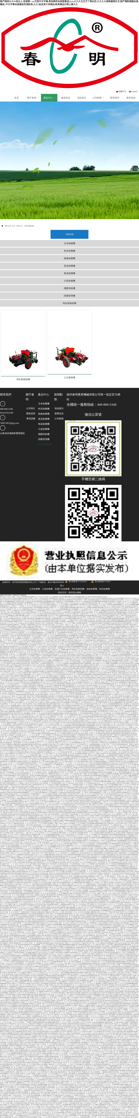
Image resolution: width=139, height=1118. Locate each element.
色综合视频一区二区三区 (116, 738)
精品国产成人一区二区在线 (77, 789)
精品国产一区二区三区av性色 (42, 994)
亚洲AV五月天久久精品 (130, 578)
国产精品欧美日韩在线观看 (28, 969)
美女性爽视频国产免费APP (81, 820)
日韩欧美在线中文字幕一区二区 (11, 651)
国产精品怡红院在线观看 (74, 680)
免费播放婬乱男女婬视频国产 (112, 642)
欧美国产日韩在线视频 (79, 969)
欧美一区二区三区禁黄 (111, 1115)
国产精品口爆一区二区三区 (34, 626)
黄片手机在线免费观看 (118, 578)
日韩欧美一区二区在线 (65, 593)
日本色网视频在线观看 (50, 1112)
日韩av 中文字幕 (28, 817)
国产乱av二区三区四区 (97, 797)
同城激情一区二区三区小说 (105, 783)
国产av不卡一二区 (77, 1016)
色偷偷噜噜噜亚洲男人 (9, 1052)
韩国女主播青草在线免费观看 (102, 1090)
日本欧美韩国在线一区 (76, 844)
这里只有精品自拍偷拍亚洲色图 (19, 879)
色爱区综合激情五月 (76, 607)
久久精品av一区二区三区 (8, 805)
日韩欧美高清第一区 (92, 954)
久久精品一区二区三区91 (85, 774)
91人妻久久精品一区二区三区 (41, 696)
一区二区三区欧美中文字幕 (48, 805)
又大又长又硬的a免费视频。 (45, 1021)
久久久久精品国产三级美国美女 (22, 648)
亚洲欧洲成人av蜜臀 (78, 1031)
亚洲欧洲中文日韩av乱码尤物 (39, 997)
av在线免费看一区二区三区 (88, 870)
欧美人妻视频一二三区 (88, 1055)
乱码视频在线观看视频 (69, 800)
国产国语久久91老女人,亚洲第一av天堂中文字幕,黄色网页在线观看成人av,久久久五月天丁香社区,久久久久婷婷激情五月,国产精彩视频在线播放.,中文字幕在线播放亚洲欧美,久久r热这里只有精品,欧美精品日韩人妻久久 (54, 576)
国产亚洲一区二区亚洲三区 (86, 1030)
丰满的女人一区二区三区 (124, 764)
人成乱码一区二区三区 (16, 696)
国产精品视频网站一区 (76, 906)
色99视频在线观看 (69, 767)
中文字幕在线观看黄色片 (12, 986)
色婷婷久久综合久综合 (59, 1005)
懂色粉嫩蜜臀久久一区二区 (28, 772)
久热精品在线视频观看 (17, 578)
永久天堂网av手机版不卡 (19, 1053)
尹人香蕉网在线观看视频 (121, 1025)
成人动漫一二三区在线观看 (50, 966)
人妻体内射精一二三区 (108, 887)
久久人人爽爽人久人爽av (131, 707)
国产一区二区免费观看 (15, 618)
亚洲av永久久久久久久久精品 (69, 721)
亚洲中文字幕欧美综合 (109, 803)
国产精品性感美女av (11, 974)
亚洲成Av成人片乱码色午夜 (37, 589)
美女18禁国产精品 (32, 784)
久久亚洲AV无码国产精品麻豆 (44, 948)
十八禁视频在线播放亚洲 (48, 834)
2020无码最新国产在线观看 (114, 1022)
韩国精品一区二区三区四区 (102, 1104)
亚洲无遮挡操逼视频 (41, 798)
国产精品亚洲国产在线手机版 (107, 965)
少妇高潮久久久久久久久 (87, 1056)
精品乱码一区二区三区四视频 (39, 761)
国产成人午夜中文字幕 (81, 659)
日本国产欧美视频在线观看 (87, 882)
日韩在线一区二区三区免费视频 (50, 1024)
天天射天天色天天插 (53, 1016)
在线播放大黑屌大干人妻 (75, 806)
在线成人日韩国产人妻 (93, 609)
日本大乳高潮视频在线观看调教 (88, 730)
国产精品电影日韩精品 (46, 876)
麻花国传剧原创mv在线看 (17, 817)
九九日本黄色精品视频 (43, 797)
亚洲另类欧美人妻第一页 (46, 629)
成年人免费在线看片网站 (104, 808)
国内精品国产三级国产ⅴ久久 (82, 889)
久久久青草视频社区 (52, 772)
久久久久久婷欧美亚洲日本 (21, 662)
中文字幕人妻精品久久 (117, 918)
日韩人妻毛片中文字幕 (123, 952)
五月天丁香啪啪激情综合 (11, 966)
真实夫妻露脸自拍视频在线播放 (77, 704)
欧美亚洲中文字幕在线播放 (95, 771)
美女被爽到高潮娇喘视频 (9, 789)
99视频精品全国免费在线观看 (53, 687)
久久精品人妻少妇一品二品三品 (70, 698)
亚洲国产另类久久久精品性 (34, 615)
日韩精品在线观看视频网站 (104, 663)
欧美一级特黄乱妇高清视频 (33, 755)
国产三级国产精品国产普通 (13, 811)
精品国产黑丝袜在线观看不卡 (13, 668)
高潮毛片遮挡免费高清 (113, 985)
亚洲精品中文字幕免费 (37, 912)
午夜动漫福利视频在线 (82, 1053)
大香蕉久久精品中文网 (61, 868)
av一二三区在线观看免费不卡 (45, 744)
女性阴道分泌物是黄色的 (27, 657)
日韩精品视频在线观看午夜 (122, 750)
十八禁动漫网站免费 (66, 1084)
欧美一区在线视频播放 (8, 752)
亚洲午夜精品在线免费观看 (36, 1013)
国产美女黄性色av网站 (128, 595)
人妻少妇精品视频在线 (9, 865)
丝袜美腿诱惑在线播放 (125, 620)
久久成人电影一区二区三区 (120, 760)
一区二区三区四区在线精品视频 (81, 752)
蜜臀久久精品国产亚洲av (51, 631)
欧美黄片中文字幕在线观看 (47, 962)
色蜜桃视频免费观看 (49, 982)
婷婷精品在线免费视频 (88, 638)
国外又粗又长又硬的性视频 (122, 603)
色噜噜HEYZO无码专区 (127, 617)
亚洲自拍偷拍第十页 (29, 859)
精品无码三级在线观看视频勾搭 (29, 704)
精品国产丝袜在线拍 (50, 688)
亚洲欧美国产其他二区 (90, 937)
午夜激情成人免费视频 (14, 1025)
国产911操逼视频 (57, 609)
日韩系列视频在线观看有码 (37, 918)
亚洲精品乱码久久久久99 (16, 739)
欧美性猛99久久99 (18, 598)
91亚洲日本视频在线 (42, 844)
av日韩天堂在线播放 (105, 802)
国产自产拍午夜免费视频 (6, 601)
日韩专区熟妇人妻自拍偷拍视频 (20, 800)
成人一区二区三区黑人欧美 (84, 721)
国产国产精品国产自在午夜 (64, 842)
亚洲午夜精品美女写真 (104, 1010)
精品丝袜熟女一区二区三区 (36, 592)
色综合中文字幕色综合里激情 (20, 809)
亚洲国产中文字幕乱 (77, 663)
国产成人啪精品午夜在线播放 (58, 764)
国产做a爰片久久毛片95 (77, 1039)
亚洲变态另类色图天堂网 (129, 1078)
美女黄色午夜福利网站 (120, 816)
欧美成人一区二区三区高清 (66, 640)
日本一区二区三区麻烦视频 (75, 662)
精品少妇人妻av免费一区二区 (18, 926)
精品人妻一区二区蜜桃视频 (73, 861)
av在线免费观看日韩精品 (91, 617)
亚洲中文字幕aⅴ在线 (37, 680)
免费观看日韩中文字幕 (63, 912)
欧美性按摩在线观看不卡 (98, 868)
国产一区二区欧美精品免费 (41, 657)
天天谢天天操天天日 (27, 1050)
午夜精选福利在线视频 (89, 949)
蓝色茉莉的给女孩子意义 (57, 755)
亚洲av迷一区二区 (100, 651)
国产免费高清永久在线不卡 (89, 578)
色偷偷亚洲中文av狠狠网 (58, 890)
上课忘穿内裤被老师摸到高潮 (52, 660)
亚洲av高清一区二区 (94, 598)
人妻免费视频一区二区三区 (87, 1022)
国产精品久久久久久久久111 (78, 816)
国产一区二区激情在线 (69, 659)
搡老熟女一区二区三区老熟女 (74, 1104)
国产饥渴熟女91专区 (111, 583)
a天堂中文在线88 (15, 1039)
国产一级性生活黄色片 (63, 794)
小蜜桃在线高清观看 (16, 600)
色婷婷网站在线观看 (80, 836)
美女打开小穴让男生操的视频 (55, 769)
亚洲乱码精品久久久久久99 (23, 828)
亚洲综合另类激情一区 (42, 1067)
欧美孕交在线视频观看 (95, 826)
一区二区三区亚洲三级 (20, 752)
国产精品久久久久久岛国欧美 (27, 635)
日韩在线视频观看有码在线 (54, 826)
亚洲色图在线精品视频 (46, 713)
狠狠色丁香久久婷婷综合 (55, 820)
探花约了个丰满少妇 (55, 1084)
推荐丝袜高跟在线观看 (57, 848)
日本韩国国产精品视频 (10, 724)
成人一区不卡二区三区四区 (100, 819)
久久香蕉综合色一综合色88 (67, 971)
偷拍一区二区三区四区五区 (127, 629)
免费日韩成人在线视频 (36, 1064)
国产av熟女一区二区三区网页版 (18, 1092)
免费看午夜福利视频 (105, 812)
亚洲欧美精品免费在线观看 (93, 696)
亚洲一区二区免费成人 (99, 1115)
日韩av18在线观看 (66, 1011)
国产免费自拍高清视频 (96, 831)
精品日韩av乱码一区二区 (13, 989)
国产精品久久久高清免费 (132, 899)
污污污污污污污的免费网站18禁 (112, 635)
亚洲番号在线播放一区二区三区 (19, 609)
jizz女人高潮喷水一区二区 (11, 654)
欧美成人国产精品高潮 (85, 684)
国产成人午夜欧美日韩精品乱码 (71, 848)
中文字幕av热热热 (15, 820)
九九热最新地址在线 (7, 864)
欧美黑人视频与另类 (95, 834)
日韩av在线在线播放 (93, 800)
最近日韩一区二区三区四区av (62, 996)
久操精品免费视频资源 (56, 930)
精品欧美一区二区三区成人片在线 (129, 876)
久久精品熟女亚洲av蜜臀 (66, 960)
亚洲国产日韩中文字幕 (77, 904)
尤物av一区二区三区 (36, 910)
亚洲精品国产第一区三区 (22, 783)
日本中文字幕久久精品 (46, 767)
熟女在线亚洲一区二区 (74, 1106)
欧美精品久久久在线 (53, 940)
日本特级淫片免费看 (92, 792)
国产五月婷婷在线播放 (40, 792)
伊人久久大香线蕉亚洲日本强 (85, 581)
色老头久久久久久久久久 (80, 979)
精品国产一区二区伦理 (60, 861)
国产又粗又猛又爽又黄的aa (111, 680)
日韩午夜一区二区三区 (94, 698)
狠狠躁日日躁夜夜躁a (49, 676)
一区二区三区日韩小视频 (52, 590)
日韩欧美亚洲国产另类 (103, 938)
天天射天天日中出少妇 (74, 730)
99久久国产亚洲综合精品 (13, 721)
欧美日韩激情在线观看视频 (35, 614)
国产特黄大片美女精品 (124, 972)
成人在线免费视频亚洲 (81, 1100)
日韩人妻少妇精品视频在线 (101, 893)
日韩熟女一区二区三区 (35, 750)
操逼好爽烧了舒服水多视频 (125, 1030)
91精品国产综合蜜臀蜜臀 (6, 1013)
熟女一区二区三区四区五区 (29, 927)
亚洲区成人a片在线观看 (81, 628)
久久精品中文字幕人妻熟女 (25, 1022)
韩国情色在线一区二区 (63, 652)
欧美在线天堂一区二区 (69, 836)
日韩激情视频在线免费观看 (99, 654)
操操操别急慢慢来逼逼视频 (115, 814)
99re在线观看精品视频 (79, 733)
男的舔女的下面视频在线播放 (128, 1081)
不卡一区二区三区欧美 (71, 1008)
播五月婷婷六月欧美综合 (15, 802)
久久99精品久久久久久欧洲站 (61, 642)
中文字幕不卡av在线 (102, 656)
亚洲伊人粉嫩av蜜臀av (83, 611)
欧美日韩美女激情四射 (71, 685)
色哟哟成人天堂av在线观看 (26, 1036)
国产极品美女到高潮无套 (80, 873)
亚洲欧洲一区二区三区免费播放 (20, 830)
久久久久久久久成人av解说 (93, 873)
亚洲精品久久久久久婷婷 (80, 735)
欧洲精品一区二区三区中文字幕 (99, 769)
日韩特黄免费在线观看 (105, 598)
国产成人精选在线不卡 (42, 739)
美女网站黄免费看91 (90, 907)
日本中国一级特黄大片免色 (30, 744)
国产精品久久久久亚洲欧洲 (42, 600)
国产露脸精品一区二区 (75, 629)
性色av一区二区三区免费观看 (49, 910)
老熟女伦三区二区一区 (102, 966)
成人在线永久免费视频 (83, 892)
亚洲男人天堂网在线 (29, 665)
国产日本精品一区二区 (129, 625)
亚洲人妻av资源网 (94, 640)
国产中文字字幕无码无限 (41, 853)
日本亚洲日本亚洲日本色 (84, 747)
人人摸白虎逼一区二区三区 (60, 673)
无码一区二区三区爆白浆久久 (18, 1047)
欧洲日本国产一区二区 (100, 949)
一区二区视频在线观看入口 (14, 895)
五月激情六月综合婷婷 (97, 676)
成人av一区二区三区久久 (89, 963)
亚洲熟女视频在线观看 (59, 1052)
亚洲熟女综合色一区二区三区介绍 (32, 882)
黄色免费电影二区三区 (41, 791)
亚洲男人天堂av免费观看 (60, 915)
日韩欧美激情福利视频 (91, 895)
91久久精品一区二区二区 (14, 657)
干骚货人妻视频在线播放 (84, 1008)
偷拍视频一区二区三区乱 (42, 943)
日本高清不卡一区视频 (18, 892)
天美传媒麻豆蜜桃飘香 (96, 1005)
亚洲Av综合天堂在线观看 (25, 816)
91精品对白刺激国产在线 (38, 736)
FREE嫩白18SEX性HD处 (14, 848)
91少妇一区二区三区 (58, 780)
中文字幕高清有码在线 (29, 898)
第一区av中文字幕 (25, 937)
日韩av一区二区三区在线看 (126, 805)
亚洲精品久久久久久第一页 (66, 918)
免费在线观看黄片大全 (130, 597)
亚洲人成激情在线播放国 (121, 749)
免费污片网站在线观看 (47, 725)
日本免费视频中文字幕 (129, 946)
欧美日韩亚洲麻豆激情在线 (103, 690)
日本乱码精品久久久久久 (39, 733)
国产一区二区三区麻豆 (67, 696)
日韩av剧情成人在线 (106, 912)
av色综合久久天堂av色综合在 (71, 583)
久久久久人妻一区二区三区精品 (45, 766)
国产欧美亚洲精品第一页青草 (79, 579)
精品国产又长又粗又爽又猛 (73, 819)
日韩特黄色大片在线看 (15, 628)
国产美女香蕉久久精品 (26, 738)
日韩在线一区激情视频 (130, 996)
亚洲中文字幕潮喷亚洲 (9, 1003)
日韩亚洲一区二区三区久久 (16, 833)
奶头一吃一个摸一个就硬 (118, 791)
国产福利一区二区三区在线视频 (108, 842)
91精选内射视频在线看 (119, 850)
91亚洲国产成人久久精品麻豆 (78, 593)
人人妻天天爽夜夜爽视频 (6, 660)
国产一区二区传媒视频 (97, 867)
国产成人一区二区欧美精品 (47, 710)
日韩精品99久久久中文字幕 (28, 853)
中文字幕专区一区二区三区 (42, 705)
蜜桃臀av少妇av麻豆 (47, 1030)
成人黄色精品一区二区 (70, 1058)
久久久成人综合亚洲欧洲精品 (93, 1101)
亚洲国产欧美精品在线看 (42, 1028)
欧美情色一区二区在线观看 (85, 763)
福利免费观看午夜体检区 (96, 752)
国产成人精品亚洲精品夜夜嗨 (55, 671)
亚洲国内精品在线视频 (76, 1036)
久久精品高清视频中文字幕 (103, 988)
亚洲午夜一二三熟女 (17, 586)
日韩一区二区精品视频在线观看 (92, 724)
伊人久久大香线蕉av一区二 (96, 862)
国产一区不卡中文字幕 (92, 606)
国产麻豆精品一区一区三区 (23, 716)
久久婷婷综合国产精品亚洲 (64, 772)
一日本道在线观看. (98, 828)
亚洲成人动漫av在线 (118, 1028)
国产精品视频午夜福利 (129, 918)
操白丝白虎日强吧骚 (21, 954)
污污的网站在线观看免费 (37, 1002)
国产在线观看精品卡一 (98, 637)
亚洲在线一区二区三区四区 (99, 612)
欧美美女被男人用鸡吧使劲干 (100, 851)
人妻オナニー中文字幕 (36, 673)
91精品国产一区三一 (50, 589)
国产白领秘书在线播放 (48, 741)
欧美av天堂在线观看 (72, 862)
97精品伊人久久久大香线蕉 (23, 996)
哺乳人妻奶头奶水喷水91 (105, 640)
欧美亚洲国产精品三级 (114, 744)
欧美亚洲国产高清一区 (19, 822)
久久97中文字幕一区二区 (98, 642)
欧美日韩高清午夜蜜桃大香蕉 (26, 1042)
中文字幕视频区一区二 (46, 890)
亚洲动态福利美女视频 (29, 663)
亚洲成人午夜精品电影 (91, 836)
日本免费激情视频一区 (128, 1066)
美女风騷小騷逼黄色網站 (33, 749)
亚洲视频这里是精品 (39, 688)
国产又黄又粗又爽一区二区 (56, 784)
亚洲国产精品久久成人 (58, 684)
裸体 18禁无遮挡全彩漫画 (57, 649)
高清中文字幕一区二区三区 (54, 974)
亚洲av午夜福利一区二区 (125, 612)
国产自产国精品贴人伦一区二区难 (85, 958)
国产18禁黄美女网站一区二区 (110, 929)
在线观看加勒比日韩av (95, 892)
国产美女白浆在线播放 (34, 1070)
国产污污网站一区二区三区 (23, 789)
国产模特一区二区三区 (38, 670)
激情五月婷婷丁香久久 (60, 1013)
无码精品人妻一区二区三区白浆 (14, 1016)
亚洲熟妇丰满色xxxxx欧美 (98, 648)
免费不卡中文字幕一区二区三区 (45, 1053)
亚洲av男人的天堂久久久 (56, 1094)
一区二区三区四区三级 (48, 722)
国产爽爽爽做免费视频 (99, 788)
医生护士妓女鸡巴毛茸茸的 (119, 937)
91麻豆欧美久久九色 (7, 1000)
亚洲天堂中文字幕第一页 (58, 767)
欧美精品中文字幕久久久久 (68, 920)
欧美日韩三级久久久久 (54, 907)
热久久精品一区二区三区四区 (79, 879)
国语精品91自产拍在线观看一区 (80, 597)
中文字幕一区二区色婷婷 (115, 792)
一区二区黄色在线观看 (62, 587)
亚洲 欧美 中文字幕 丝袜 (54, 920)
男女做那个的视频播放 (94, 1035)
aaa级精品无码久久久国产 (27, 579)
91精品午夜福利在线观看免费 (15, 898)
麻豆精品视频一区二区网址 (16, 702)
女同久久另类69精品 (74, 982)
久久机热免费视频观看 (39, 788)
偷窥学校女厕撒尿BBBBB (34, 861)
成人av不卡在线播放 (67, 597)
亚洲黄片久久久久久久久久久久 (71, 1097)
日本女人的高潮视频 (28, 707)
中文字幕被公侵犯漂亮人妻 (49, 965)
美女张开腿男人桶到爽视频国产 (76, 617)
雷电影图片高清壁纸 (25, 794)
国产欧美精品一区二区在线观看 (15, 786)
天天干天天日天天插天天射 (118, 800)
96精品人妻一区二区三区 (12, 845)
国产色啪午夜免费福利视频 (7, 763)
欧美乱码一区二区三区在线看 (107, 750)
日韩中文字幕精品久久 (80, 699)
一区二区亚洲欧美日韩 (64, 870)
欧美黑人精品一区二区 (99, 583)
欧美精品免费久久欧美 (86, 741)
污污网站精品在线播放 (88, 906)
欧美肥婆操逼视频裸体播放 (23, 758)
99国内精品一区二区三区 (82, 598)
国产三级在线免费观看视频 (123, 634)
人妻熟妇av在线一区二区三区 (123, 583)
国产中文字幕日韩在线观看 (90, 738)
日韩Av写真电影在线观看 (71, 876)
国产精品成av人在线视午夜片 (88, 744)
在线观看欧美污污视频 (112, 612)
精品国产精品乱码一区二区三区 (78, 757)
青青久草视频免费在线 (96, 1058)
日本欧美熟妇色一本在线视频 (110, 1083)
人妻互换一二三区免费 (25, 1002)
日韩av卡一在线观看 (23, 1070)
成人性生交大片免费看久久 (131, 696)
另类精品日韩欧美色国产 (70, 784)
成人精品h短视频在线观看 (72, 648)
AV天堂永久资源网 (107, 625)
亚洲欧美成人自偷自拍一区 (49, 587)
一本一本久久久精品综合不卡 (111, 857)
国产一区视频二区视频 (62, 1090)
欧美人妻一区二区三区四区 (117, 1086)
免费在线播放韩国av (127, 885)
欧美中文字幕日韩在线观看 (113, 881)
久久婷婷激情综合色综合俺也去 (46, 668)
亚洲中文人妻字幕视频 (26, 989)
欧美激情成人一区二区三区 (130, 783)
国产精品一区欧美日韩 (56, 1025)
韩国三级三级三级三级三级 (93, 699)
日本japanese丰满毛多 (27, 968)
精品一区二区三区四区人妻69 (94, 666)
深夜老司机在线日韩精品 (111, 980)
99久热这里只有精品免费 (103, 652)
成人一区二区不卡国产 (36, 648)
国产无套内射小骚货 (19, 581)
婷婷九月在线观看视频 (126, 802)
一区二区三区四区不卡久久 (38, 654)
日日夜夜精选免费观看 (77, 921)
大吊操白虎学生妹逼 (16, 698)
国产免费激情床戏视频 (55, 898)
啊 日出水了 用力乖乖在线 (91, 808)
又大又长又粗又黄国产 (111, 758)
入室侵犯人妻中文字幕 (60, 834)
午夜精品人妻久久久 (14, 913)
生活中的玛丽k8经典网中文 (21, 767)
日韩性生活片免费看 (123, 1101)
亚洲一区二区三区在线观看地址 (34, 752)
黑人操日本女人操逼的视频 (82, 755)
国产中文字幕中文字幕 (44, 597)
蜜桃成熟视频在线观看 (94, 708)
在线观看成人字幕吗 (53, 803)
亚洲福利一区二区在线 (5, 663)
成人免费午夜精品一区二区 (108, 631)
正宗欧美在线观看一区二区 (100, 1106)
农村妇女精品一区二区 (113, 615)
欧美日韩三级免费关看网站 (111, 685)
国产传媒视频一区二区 (113, 645)
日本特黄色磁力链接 (9, 1072)
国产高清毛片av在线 (131, 800)
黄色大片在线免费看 (115, 775)
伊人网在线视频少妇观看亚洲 (24, 638)
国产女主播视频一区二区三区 (9, 1111)
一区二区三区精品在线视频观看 (39, 1098)
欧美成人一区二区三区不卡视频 (67, 603)
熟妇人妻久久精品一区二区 (25, 730)
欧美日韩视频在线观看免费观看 (95, 803)
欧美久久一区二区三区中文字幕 (29, 1062)
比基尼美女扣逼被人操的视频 (41, 889)
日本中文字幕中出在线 (123, 654)
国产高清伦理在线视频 (88, 657)
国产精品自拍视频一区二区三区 (124, 651)
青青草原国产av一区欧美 (8, 615)
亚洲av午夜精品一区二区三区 (43, 1010)
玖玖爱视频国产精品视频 (82, 625)
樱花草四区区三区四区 (63, 1115)
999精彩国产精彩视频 (121, 772)
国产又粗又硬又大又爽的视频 (25, 590)
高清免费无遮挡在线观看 (51, 693)
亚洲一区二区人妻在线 (45, 625)
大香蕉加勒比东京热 (98, 1114)
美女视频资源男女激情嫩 (9, 977)
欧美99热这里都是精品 (82, 991)
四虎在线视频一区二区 (99, 677)
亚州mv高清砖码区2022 (60, 637)
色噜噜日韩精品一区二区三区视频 (94, 715)
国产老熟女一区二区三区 (100, 856)
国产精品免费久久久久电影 (68, 699)
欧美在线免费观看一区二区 (37, 789)
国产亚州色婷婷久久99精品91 (120, 1014)
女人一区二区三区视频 (61, 584)
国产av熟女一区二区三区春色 (100, 732)
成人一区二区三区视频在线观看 (17, 747)
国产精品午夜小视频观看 (27, 889)
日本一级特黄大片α (75, 590)
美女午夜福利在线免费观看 (129, 1111)
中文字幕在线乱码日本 (82, 944)
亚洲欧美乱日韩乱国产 (22, 741)
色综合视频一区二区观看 (111, 674)
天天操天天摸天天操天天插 (106, 760)
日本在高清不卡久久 (10, 876)
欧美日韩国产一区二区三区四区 (8, 708)
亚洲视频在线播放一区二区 (97, 673)
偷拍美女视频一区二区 (129, 895)
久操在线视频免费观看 (110, 993)
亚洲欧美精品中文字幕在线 (75, 719)
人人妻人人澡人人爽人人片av (81, 604)
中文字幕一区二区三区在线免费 (15, 744)
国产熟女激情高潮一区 (9, 954)
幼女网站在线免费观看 (38, 819)
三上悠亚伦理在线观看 (82, 986)
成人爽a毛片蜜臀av (131, 927)
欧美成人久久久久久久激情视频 (122, 691)
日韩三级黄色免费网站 (77, 705)
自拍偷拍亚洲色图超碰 (75, 901)
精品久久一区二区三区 (5, 757)
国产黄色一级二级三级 (117, 1017)
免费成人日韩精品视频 (94, 930)
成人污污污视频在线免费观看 (118, 606)
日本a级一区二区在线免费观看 (85, 620)
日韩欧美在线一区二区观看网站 (68, 833)
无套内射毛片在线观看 (127, 626)
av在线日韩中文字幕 (75, 1024)
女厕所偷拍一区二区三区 (60, 814)
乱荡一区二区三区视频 (64, 590)
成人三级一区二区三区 (16, 1080)
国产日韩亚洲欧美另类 (99, 668)
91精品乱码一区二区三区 (123, 1058)
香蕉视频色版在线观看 (132, 1011)
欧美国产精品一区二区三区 (57, 1047)
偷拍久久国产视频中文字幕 (11, 682)
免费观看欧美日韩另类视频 (124, 646)
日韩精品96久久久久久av (91, 994)
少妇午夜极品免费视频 (97, 710)
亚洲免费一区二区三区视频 (131, 640)
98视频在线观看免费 (128, 628)
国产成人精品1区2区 (17, 920)
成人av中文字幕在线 (54, 735)
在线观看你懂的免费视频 (118, 598)
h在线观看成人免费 (90, 896)
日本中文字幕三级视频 (24, 687)
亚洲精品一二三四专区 (85, 676)
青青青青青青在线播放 (74, 707)
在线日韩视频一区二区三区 (71, 851)
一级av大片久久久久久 (108, 1005)
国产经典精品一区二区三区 (121, 913)
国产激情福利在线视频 (123, 781)
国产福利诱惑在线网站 (120, 1005)
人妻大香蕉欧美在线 (104, 623)
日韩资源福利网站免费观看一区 (106, 761)
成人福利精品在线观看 (114, 982)
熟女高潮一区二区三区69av (59, 948)
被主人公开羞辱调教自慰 (60, 962)
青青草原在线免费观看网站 (85, 654)
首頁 (13, 225)
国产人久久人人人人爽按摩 (99, 1033)
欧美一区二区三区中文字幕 (97, 889)
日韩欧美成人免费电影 (28, 769)
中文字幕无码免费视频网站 (46, 642)
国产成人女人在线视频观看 (11, 985)
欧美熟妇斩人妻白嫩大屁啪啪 (107, 659)
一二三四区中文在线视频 (112, 620)
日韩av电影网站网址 (96, 912)
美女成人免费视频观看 (107, 597)
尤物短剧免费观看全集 (68, 671)
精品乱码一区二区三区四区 (28, 600)
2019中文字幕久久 (102, 617)
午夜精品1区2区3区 (24, 1059)
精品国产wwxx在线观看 (115, 865)
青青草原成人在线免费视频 (11, 993)
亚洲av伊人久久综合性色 (118, 696)
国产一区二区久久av (91, 593)
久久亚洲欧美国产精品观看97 (52, 969)
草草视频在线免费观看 (125, 868)
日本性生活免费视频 (10, 637)
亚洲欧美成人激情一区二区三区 (26, 781)
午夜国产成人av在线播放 (85, 587)
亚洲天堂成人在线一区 (26, 1090)
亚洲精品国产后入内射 (29, 640)
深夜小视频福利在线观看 (118, 660)
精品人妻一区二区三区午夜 (63, 828)
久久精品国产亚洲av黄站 (70, 718)
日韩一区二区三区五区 (8, 753)
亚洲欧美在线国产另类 (68, 820)
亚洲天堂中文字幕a (110, 668)
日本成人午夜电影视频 (10, 711)
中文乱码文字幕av (9, 648)
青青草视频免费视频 (103, 789)
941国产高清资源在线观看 (113, 617)
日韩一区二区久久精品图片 (111, 1073)
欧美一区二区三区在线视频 (70, 769)
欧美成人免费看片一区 (31, 766)
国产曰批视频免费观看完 (121, 820)
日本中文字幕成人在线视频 (32, 875)
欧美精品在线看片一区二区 (78, 621)
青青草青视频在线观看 (15, 607)
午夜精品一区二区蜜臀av (86, 1114)
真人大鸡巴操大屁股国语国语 (101, 629)
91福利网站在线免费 (8, 774)
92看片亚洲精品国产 (127, 994)
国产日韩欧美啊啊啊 (35, 924)
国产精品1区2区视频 (27, 603)
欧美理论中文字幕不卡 (26, 811)
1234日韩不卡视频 (4, 702)
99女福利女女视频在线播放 (8, 971)
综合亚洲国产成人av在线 (97, 943)
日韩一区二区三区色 (34, 753)
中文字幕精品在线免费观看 (37, 631)
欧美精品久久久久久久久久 (99, 665)
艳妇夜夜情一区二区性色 (22, 722)
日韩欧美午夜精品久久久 (92, 969)
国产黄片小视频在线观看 (125, 685)
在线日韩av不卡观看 (37, 738)
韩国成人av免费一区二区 (128, 960)
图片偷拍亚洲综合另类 (48, 915)
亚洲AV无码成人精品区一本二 (105, 1014)
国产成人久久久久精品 (76, 965)
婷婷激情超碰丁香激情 (112, 972)
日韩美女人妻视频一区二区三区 (125, 979)
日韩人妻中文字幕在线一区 (29, 1080)
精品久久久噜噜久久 (5, 735)
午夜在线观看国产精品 (46, 963)
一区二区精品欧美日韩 (30, 943)
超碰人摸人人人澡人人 (78, 899)
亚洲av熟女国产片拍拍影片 (71, 847)
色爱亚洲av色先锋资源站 (68, 609)
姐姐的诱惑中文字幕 (129, 711)
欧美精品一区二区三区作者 (122, 969)
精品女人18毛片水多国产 (51, 736)
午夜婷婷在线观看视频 (78, 1080)
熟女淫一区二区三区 (90, 626)
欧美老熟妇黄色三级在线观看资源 (30, 642)
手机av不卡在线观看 (127, 932)
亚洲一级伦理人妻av (98, 915)
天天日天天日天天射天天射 (91, 789)
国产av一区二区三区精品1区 (113, 847)
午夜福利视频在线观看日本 (20, 725)
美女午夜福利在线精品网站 (58, 972)
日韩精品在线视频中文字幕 (9, 828)
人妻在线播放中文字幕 (128, 837)
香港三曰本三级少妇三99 (113, 743)
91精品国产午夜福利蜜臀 (85, 977)
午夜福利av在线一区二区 (89, 589)
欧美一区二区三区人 (70, 674)
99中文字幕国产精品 (24, 676)
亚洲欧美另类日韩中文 (74, 882)
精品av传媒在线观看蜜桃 (91, 918)
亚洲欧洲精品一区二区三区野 (78, 682)
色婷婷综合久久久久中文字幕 (19, 626)
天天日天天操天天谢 (5, 698)
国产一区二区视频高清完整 (13, 1098)
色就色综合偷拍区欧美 (95, 926)
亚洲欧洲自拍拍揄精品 (57, 836)
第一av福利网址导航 (97, 920)
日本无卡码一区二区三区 (124, 674)
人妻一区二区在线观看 (88, 719)
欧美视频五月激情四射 (64, 693)
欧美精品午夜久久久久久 (46, 609)
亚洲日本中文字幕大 (121, 1062)
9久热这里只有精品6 (43, 593)
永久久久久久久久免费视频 (32, 887)
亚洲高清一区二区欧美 (128, 688)
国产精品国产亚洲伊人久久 (82, 674)
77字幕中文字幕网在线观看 (21, 1030)
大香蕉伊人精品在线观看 (85, 615)
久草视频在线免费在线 (69, 625)
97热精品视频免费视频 (61, 645)
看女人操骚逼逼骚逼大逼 (99, 620)
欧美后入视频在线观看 (43, 1101)
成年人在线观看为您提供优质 (37, 960)
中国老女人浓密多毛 (37, 645)
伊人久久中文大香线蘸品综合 (67, 618)
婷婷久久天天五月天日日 (46, 690)
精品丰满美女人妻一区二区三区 (99, 684)
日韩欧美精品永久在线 (86, 972)
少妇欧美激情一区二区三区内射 (104, 730)
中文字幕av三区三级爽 (61, 592)
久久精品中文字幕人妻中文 (49, 614)
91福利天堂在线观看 (78, 687)
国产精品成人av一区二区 (49, 680)
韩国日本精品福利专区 (29, 598)
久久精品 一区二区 (24, 750)
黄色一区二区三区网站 (66, 660)
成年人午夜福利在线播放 (123, 1021)
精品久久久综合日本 (101, 589)
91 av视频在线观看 (16, 878)
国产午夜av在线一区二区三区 (82, 631)
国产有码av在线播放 (8, 764)
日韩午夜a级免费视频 (89, 1090)
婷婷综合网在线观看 (84, 778)
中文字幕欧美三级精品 (12, 1022)
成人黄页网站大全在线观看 (114, 581)
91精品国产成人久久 (133, 587)
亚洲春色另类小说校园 (24, 944)
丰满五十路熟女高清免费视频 (35, 899)
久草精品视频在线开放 (107, 1067)
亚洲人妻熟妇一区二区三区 (69, 839)
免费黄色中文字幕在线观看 (110, 771)
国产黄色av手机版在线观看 (103, 704)
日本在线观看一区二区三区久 (18, 1058)
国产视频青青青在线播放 (24, 656)
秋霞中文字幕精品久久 (9, 729)
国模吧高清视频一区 (108, 850)
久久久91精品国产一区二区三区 (24, 680)
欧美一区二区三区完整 (75, 993)
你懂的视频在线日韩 (54, 593)
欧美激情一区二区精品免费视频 (52, 958)
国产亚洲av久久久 (71, 725)
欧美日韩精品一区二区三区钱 (62, 757)
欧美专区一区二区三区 (16, 735)
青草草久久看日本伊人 (21, 710)
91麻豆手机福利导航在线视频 (19, 749)
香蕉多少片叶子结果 (91, 1045)
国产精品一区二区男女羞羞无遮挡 (66, 771)
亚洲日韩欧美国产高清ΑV (101, 982)
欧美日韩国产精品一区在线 (106, 691)
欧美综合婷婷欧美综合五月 (101, 882)
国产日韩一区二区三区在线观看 (107, 845)
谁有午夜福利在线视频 (85, 1041)
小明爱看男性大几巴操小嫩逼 (95, 767)
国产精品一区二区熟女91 (60, 1078)
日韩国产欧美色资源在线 (87, 668)
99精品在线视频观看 (53, 657)
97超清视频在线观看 (88, 893)
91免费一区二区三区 (9, 854)
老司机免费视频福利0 (109, 923)
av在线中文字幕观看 (25, 694)
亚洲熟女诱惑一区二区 (41, 640)
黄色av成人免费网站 (102, 687)
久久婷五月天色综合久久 (22, 1003)
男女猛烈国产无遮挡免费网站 (78, 614)
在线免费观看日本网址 (86, 739)
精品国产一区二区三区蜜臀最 (66, 694)
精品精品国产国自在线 (55, 600)
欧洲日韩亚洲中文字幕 (118, 1095)
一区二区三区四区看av (77, 761)
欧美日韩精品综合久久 (131, 1031)
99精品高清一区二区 (113, 809)
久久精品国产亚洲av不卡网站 (39, 811)
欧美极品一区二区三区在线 (108, 666)
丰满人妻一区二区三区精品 (131, 598)
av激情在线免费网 (110, 763)
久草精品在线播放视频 (15, 1038)
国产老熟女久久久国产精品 (42, 663)
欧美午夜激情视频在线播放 (35, 951)
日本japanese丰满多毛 (111, 654)
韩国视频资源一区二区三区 (55, 840)
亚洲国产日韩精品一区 (29, 578)
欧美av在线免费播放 (120, 662)
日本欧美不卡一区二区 (99, 693)
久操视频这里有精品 (65, 607)
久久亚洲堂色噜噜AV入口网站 (89, 1111)
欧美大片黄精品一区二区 (131, 1010)
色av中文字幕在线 (17, 642)
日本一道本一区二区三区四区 (118, 725)
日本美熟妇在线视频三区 (57, 718)
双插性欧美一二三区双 (108, 1087)
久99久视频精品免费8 (115, 623)
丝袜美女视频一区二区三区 (104, 885)
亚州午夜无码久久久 (11, 996)
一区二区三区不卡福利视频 (61, 643)
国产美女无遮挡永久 (110, 648)
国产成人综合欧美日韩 (67, 702)
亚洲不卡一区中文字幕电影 (50, 935)
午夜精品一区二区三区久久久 (62, 722)
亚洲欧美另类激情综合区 (48, 643)
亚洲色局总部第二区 (41, 901)
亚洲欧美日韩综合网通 (70, 1047)
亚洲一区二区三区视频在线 (115, 794)
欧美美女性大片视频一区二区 (11, 850)
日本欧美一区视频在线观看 (120, 859)
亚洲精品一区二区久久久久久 (75, 893)
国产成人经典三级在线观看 (87, 601)
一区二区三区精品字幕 (122, 957)
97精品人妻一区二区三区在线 (86, 677)
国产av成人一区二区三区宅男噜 (108, 609)
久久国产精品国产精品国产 (50, 719)
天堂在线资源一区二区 (58, 666)
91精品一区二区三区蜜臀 (59, 713)
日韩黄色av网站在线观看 (55, 721)
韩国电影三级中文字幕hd (127, 851)
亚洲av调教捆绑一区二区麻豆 (97, 753)
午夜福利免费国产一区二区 (72, 601)
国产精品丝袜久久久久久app (80, 840)
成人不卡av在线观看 (12, 590)
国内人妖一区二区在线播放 (15, 677)
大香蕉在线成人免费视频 (35, 732)
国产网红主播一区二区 (47, 988)
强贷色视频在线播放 (52, 901)
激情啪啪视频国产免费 (115, 1045)
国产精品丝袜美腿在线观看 (105, 614)
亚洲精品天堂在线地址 (113, 769)
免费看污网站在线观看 (124, 676)
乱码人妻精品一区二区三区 (121, 991)
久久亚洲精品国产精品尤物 (113, 741)
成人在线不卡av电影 (10, 710)
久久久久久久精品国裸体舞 (126, 1108)
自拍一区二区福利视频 (46, 1070)
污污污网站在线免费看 (85, 710)
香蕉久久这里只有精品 (109, 1062)
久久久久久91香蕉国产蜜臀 (73, 805)
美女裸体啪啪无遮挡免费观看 (99, 743)
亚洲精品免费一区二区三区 (88, 736)
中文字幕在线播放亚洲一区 (41, 859)
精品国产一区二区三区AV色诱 (19, 808)
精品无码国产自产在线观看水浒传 (122, 708)
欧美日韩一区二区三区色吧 (60, 822)
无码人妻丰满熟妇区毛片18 (110, 1114)
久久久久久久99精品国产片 (7, 589)
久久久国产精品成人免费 (41, 786)
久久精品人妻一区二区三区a (71, 934)
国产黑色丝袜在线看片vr (132, 662)
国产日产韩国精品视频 (114, 906)
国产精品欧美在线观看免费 (21, 753)
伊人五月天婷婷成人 (56, 702)
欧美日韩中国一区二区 (75, 693)
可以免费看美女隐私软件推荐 (104, 904)
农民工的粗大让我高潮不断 (34, 601)
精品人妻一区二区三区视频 (125, 767)
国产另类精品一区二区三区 (23, 708)
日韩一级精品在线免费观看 (118, 679)
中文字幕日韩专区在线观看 (129, 656)
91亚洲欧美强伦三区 (79, 971)
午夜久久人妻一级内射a (69, 941)
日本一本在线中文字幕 (48, 758)
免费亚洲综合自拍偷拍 (9, 761)
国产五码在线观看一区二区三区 (21, 949)
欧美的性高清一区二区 (97, 749)
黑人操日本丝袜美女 (8, 611)
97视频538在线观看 (35, 937)
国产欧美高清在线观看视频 (47, 831)
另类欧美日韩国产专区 (124, 590)
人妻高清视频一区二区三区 (74, 1056)
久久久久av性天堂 (4, 901)
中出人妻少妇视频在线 (82, 833)
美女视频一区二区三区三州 (91, 794)
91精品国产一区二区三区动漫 (45, 704)
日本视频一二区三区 (89, 996)
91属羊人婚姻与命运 (90, 651)
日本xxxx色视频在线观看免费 (105, 836)
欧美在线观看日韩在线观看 (29, 920)
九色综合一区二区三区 (54, 867)
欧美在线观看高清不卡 (58, 847)
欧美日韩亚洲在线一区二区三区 (89, 997)
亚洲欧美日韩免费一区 (68, 791)
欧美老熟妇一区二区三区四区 (15, 999)
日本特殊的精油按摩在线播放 (21, 732)
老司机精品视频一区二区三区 (73, 665)
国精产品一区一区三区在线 (118, 663)
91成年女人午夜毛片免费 (57, 583)
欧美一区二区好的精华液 (97, 713)
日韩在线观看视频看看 (49, 816)
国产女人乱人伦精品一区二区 (61, 623)
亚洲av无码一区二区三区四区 (55, 934)
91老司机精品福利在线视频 (32, 854)
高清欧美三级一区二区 (33, 808)
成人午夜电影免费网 (119, 761)
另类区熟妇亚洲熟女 (91, 704)
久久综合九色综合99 (29, 777)
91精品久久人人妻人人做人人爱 (90, 1010)
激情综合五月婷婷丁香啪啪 (127, 638)
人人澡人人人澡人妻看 (94, 711)
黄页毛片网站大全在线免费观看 (98, 881)
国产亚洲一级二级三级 (44, 649)
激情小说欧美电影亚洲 (66, 907)
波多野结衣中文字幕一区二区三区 (66, 631)
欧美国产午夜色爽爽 (57, 963)
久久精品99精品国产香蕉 (95, 694)
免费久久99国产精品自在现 (13, 645)
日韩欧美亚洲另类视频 (5, 878)
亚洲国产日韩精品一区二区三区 (72, 739)
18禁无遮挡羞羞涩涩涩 (56, 1109)
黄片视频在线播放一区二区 (63, 812)
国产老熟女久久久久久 (106, 1035)
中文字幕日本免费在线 (59, 766)
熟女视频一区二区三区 (83, 764)
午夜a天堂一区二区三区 (9, 912)
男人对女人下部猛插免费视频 (43, 881)
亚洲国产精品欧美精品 (132, 725)
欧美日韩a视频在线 (47, 732)
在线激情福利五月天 (15, 738)
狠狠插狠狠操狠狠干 (132, 694)
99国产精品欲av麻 (32, 938)
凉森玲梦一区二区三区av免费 (27, 820)
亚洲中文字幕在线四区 (105, 899)
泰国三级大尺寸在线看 (63, 736)
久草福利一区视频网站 (91, 618)
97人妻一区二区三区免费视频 (53, 1076)
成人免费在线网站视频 (18, 595)
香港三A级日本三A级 (27, 788)
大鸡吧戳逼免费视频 (63, 617)
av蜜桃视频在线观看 (18, 660)
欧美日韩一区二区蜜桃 (41, 1073)
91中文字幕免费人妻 (21, 637)
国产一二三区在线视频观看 (37, 958)
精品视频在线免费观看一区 (32, 743)
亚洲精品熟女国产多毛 (99, 935)
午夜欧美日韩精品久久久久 (28, 994)
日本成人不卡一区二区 (89, 1031)
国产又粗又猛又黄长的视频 (124, 1115)
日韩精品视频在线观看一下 (96, 781)
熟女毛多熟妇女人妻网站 (79, 1019)
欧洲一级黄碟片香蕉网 (89, 702)
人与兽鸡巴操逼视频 (86, 642)
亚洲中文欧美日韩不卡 (126, 889)
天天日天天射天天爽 (25, 1098)
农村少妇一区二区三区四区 (47, 1108)
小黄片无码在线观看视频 (88, 679)
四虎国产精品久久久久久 (108, 816)
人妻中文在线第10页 (114, 962)
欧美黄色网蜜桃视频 (8, 581)
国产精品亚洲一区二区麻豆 (81, 1067)
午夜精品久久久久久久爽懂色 (72, 684)
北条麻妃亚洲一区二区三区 (17, 979)
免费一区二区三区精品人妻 (29, 659)
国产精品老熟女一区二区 (72, 612)
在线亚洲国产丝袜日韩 (95, 611)
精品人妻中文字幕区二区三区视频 (10, 1007)
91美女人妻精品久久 (131, 606)
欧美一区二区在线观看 (82, 727)
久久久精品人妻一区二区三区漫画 (54, 716)
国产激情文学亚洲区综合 (126, 704)
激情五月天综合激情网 (64, 906)
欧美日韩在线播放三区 (10, 584)
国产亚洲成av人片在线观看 (12, 890)
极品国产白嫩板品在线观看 (69, 750)
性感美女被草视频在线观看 (29, 934)
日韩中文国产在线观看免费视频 (113, 1089)
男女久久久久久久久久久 (88, 607)
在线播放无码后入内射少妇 (19, 831)
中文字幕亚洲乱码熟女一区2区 (102, 1086)
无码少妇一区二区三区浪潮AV (9, 938)
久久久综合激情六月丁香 (66, 1019)
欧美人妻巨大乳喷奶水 (51, 701)
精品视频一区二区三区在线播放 (10, 780)
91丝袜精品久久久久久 (62, 730)
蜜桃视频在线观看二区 (93, 691)
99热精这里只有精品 (126, 822)
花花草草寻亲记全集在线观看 (49, 1081)
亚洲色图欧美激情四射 (81, 802)
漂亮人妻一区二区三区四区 (110, 781)
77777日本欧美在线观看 (49, 611)
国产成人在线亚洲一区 (17, 649)
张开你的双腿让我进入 (45, 930)
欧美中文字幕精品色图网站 (74, 592)
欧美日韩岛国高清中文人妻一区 (112, 901)
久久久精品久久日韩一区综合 (88, 632)
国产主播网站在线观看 (30, 901)
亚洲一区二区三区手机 (109, 772)
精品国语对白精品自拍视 (28, 1008)
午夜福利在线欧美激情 (42, 1011)
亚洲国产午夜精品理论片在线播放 (61, 626)
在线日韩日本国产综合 (42, 979)
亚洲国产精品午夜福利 (74, 646)
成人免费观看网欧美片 (117, 682)
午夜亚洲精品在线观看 (77, 701)
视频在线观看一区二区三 (17, 882)
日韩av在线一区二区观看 (43, 1027)
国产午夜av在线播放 (70, 1052)
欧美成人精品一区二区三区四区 (61, 690)
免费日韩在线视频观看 (16, 948)
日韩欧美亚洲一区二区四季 (56, 927)
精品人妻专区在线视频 (54, 618)
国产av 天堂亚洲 (39, 578)
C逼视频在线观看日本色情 (104, 592)
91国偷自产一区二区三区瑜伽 (14, 797)
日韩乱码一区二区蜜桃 (16, 927)
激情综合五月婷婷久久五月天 (10, 792)
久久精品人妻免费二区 (101, 985)
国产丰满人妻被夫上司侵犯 (51, 771)
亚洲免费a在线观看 (113, 948)
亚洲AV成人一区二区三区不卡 (31, 597)
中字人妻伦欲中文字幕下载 (102, 702)
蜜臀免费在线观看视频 (71, 727)
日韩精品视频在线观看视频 (58, 850)
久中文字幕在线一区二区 (41, 940)
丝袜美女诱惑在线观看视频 (116, 618)
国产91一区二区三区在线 (29, 586)
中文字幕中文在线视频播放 (127, 741)
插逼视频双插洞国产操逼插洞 (42, 598)
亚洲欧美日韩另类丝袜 (21, 643)
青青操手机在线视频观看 (120, 715)
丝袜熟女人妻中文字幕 (91, 656)
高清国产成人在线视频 (71, 747)
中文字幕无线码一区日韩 (11, 1081)
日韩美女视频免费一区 (102, 865)
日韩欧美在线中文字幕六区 (33, 831)
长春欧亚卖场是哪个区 (78, 918)
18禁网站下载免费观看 (53, 640)
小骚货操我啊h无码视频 (68, 1101)
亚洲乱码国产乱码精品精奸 (61, 710)
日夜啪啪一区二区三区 (23, 780)
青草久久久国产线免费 (126, 958)
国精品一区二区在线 (84, 673)
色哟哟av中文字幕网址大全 (58, 871)
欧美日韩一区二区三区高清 (123, 609)
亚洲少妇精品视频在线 (41, 772)
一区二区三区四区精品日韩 (73, 668)
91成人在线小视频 (57, 795)
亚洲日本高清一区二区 (98, 822)
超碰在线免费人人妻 (45, 755)
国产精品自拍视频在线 (26, 645)
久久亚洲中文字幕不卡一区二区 (114, 1078)
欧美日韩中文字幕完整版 (111, 875)
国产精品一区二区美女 (29, 727)
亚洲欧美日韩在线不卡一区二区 (70, 654)
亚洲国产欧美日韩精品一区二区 (123, 611)
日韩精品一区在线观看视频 (98, 671)
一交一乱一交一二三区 (37, 719)
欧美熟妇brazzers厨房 (25, 915)
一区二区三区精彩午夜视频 (97, 1042)
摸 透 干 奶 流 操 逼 (87, 822)
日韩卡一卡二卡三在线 (12, 844)
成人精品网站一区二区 (99, 758)
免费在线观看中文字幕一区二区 (31, 757)
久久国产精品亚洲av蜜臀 (53, 607)
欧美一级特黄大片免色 (76, 657)
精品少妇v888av (98, 929)
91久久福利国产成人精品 (74, 645)
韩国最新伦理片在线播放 (132, 812)
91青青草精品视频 (43, 854)
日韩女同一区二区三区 (39, 707)
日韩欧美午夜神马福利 (60, 611)
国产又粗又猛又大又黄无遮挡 (45, 628)
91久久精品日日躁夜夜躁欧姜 (86, 583)
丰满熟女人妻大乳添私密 (25, 823)
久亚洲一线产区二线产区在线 (20, 684)
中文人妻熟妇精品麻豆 (122, 1042)
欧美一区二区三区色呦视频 (56, 797)
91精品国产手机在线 (10, 643)
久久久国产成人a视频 (99, 685)
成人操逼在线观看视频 (82, 871)
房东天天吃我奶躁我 (10, 935)
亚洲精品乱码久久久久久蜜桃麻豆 (90, 662)
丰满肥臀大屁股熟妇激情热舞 (51, 1036)
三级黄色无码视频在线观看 (105, 791)
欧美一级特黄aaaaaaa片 (73, 903)
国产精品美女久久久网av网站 (87, 982)
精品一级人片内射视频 (129, 926)
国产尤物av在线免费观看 (16, 798)
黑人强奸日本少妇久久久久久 (72, 1030)
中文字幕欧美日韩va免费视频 (118, 1055)
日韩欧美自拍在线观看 (49, 1013)
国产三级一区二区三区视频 (63, 809)
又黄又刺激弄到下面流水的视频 (14, 688)
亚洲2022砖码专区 (18, 727)
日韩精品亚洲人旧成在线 (87, 828)
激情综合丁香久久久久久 (117, 1000)
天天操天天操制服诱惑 (16, 1011)
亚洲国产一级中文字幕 (109, 915)
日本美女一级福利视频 (62, 1049)
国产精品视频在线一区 (10, 680)
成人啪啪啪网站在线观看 (42, 971)
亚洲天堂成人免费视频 (126, 1080)
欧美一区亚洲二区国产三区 (49, 893)
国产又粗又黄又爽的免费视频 (34, 893)
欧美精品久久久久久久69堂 (122, 854)
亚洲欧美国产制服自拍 (79, 853)
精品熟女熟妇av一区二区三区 (17, 887)
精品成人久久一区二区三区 (28, 715)
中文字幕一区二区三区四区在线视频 (122, 861)
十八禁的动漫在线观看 (109, 749)
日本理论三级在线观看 (114, 989)
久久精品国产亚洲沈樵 (117, 974)
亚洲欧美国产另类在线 (41, 921)
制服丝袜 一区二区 (8, 1108)
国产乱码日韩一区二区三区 (73, 632)
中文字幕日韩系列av (52, 844)
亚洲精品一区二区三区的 (80, 606)
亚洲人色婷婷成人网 (38, 842)
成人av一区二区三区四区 (10, 621)
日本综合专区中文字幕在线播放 (124, 940)
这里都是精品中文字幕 (58, 1030)
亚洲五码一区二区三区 (91, 682)
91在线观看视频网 (120, 648)
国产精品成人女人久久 (59, 753)
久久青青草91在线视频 (49, 682)
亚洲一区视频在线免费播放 (96, 764)
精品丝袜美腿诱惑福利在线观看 (43, 685)
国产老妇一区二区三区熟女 (62, 1041)
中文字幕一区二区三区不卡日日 (12, 635)
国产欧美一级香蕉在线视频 (36, 676)
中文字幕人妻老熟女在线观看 (55, 968)
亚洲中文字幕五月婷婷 (41, 833)
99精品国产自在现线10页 (78, 907)
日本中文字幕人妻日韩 (113, 909)
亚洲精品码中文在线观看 (21, 666)
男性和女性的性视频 (117, 837)
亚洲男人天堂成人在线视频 (35, 684)
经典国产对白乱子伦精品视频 (122, 934)
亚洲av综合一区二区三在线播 (56, 851)
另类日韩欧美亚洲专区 (78, 811)
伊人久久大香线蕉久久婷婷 (21, 763)
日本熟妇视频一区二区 (64, 837)
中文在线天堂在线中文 (59, 856)
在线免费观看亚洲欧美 (52, 957)
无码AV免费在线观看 (11, 806)
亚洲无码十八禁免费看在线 (51, 670)
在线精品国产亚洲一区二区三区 (115, 963)
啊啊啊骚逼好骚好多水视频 (124, 601)
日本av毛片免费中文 (130, 892)
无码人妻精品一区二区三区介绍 (89, 688)
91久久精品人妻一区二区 (82, 887)
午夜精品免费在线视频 (93, 579)
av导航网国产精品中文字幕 (58, 685)
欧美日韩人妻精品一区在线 (71, 649)
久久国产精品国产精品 (115, 896)
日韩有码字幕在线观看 (126, 722)
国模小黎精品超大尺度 (125, 985)
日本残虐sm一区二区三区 (98, 646)
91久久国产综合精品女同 (23, 587)
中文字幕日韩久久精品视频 (13, 674)
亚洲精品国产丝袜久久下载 (115, 595)
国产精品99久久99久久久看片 (108, 944)
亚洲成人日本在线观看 (94, 944)
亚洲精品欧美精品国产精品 (21, 784)
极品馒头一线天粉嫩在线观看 (18, 690)
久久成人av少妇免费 (56, 597)
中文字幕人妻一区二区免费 (54, 895)
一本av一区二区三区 (10, 625)
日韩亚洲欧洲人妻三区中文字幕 (116, 996)
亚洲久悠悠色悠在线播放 (76, 1086)
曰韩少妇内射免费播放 (75, 690)
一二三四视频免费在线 (35, 1055)
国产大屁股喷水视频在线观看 (55, 659)
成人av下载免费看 (7, 830)
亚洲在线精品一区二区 (33, 711)
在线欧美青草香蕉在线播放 (129, 786)
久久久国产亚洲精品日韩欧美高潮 (82, 867)
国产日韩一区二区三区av (47, 623)
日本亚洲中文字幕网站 (87, 910)
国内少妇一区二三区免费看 (104, 918)
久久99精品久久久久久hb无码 (39, 862)
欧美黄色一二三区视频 (67, 600)
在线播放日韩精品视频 (97, 587)
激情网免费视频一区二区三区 (102, 638)
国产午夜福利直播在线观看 (125, 864)
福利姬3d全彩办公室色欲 (120, 766)
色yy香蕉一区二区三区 (108, 871)
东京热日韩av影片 (131, 592)
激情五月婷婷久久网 (64, 997)
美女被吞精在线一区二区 (14, 1035)
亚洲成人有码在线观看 (40, 777)
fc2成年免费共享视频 (118, 625)
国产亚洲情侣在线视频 (31, 795)
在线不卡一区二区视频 (17, 757)
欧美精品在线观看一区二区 (33, 876)
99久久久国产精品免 (126, 637)
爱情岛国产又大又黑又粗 (51, 652)
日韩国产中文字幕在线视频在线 (30, 668)
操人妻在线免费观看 (75, 722)
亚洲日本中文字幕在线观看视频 (13, 937)
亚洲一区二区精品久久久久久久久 (42, 972)
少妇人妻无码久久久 (115, 1104)
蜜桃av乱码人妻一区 (9, 1056)
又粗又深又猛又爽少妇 (37, 771)
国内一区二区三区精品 (17, 777)
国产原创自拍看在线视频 (85, 868)
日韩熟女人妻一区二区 (29, 791)
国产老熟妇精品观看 (51, 656)
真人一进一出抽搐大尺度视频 (109, 957)
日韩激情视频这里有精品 (113, 910)
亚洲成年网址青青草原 (103, 618)
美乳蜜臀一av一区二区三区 (107, 991)
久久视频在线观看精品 (21, 778)
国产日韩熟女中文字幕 (112, 665)
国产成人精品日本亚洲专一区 (69, 926)
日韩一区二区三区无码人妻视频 (74, 948)
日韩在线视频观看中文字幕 (71, 581)
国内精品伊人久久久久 (13, 816)
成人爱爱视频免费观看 (114, 607)
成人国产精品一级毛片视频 (96, 778)
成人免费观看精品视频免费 (50, 806)
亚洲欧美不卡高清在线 (30, 892)
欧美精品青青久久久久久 (40, 826)
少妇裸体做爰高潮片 (57, 913)
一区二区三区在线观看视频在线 (69, 958)
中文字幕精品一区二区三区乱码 (53, 654)
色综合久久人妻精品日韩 (82, 923)
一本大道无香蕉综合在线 (74, 1033)
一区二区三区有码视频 (46, 924)
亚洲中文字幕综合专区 (78, 994)
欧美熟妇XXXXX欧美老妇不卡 (119, 808)
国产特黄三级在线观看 (45, 1039)
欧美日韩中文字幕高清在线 (91, 971)
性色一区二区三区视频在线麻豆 (22, 589)
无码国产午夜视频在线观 (119, 833)
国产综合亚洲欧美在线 (111, 677)
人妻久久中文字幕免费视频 (111, 764)
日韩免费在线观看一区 (28, 688)
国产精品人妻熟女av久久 (12, 963)
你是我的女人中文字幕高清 (59, 864)
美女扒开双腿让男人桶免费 (12, 646)
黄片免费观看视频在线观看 (84, 718)
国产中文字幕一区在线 (72, 637)
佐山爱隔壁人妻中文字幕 (121, 631)
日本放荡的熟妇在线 (108, 833)
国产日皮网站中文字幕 (96, 850)
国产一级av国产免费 (12, 629)
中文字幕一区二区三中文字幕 (31, 702)
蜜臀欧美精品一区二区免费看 (44, 612)
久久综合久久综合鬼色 (85, 1002)
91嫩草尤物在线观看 (9, 666)
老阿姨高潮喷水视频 (74, 587)
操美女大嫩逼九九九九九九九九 (54, 823)
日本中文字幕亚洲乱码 (41, 671)
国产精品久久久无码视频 (64, 651)
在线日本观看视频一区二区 (110, 752)
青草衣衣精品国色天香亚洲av (129, 1056)
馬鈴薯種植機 (29, 225)
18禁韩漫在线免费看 (36, 621)
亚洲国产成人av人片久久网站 (42, 727)
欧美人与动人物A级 (123, 587)
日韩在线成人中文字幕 (49, 592)
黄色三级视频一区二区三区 (93, 960)
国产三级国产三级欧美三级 (27, 606)
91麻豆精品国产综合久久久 (99, 774)
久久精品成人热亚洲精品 (87, 1106)
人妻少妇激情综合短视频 (103, 593)
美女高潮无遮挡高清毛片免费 (29, 760)
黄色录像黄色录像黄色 (87, 693)
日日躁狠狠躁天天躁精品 (108, 603)
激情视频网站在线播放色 (53, 929)
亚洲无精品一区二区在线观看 (112, 693)
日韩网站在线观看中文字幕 (13, 606)
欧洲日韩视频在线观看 (91, 955)
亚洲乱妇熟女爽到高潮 (46, 666)
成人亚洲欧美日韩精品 (100, 657)
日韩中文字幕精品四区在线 (15, 916)
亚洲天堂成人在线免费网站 (24, 693)
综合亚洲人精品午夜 (121, 586)
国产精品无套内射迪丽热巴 (37, 955)
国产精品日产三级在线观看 (116, 736)
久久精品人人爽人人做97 (118, 1007)
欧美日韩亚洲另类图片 (30, 620)
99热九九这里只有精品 (127, 867)
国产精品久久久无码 (99, 634)
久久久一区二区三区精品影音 (26, 1069)
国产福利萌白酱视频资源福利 (92, 899)
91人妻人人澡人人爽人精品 (29, 739)
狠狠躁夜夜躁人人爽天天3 (125, 780)
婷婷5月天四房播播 (64, 932)
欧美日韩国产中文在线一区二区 (17, 713)
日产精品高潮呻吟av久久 (94, 820)
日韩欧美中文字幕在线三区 (104, 895)
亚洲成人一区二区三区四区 (44, 1097)
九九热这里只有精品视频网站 (63, 682)
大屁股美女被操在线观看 (81, 760)
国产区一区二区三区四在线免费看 (39, 944)
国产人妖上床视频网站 (119, 1031)
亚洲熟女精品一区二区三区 (41, 606)
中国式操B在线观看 (123, 1033)
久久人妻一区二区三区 (89, 909)
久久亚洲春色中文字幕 (48, 856)
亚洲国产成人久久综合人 (87, 590)
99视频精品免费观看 (70, 830)
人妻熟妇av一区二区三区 (23, 868)
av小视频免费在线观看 (64, 884)
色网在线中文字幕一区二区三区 (86, 876)
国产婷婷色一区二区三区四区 (110, 676)
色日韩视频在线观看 (80, 603)
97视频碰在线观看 (99, 680)
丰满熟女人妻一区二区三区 (73, 864)
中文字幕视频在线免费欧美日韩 (12, 1086)
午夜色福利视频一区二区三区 (77, 794)
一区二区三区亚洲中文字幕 (127, 962)
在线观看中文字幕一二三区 (20, 601)
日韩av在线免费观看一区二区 (75, 589)
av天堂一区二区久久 (104, 775)
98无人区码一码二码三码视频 (96, 923)
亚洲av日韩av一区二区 (110, 634)
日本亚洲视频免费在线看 (84, 943)
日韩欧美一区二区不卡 (121, 1049)
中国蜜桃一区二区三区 (23, 682)
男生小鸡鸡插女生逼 (78, 949)
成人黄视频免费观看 (108, 1109)
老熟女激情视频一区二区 (6, 809)
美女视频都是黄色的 (115, 823)
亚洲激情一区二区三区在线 (126, 739)
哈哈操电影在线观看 (120, 747)
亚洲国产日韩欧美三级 (106, 711)
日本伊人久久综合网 (115, 802)
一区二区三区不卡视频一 (12, 960)
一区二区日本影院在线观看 (66, 1080)
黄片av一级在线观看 (108, 778)
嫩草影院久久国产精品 (109, 903)
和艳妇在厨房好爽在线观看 (18, 851)
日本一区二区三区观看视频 (32, 926)
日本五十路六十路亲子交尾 (85, 649)
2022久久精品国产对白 (27, 746)
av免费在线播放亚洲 (131, 797)
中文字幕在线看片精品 (45, 634)
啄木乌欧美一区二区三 (132, 730)
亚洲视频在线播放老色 (13, 1024)
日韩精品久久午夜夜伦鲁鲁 (28, 895)
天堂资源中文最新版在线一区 (114, 589)
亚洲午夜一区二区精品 (123, 862)
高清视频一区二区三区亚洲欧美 (78, 803)
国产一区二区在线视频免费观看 (25, 904)
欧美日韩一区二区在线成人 (92, 621)
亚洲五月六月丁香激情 (126, 757)
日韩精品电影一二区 (11, 758)
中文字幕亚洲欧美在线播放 (69, 598)
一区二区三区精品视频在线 (81, 1076)
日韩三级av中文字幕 (52, 595)
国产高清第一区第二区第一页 (45, 795)
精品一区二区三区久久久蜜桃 (105, 955)
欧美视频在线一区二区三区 (108, 755)
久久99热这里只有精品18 (77, 1017)
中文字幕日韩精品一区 (27, 617)
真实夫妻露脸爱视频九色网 (78, 651)
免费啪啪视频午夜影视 (124, 680)
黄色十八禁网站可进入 (117, 1038)
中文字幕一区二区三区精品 (129, 581)
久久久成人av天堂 (114, 704)
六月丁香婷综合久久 (27, 907)
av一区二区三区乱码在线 (86, 848)
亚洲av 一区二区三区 (27, 670)
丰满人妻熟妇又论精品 (5, 578)
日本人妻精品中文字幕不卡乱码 (46, 637)
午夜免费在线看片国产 (5, 859)
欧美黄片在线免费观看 (49, 578)
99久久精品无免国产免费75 (112, 1013)
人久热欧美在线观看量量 (97, 1002)
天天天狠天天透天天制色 (38, 1014)
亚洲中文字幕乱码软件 (105, 628)
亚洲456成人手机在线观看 (106, 834)
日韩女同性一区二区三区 (79, 951)
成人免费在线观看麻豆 (18, 943)
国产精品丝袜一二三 (64, 1044)
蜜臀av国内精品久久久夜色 (12, 823)
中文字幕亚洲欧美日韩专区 (66, 951)
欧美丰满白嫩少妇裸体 (111, 811)
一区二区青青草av (119, 884)
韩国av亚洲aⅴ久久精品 (56, 750)
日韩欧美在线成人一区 (110, 1002)
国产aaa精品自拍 (132, 1101)
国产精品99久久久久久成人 (40, 968)
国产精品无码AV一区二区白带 (13, 907)
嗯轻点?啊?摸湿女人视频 (112, 590)
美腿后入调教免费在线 (100, 1084)
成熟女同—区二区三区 (123, 718)
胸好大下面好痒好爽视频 (36, 587)
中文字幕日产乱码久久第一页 (15, 597)
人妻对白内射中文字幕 (93, 628)
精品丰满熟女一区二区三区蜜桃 (22, 718)
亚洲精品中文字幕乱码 (9, 1078)
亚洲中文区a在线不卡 (20, 766)
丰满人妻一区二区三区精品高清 (70, 1042)
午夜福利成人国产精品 (28, 696)
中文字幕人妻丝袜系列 (102, 595)
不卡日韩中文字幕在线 (30, 979)
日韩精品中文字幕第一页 (47, 937)
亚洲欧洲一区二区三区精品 (124, 771)
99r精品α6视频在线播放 (57, 1062)
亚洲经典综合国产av (123, 875)
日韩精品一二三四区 (9, 766)
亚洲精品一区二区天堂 (85, 831)
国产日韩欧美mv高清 (45, 747)
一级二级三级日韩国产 (130, 747)
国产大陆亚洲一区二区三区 (67, 733)
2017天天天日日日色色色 (34, 623)
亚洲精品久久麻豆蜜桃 (114, 1080)
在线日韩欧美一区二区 (12, 719)
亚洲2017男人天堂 (116, 916)
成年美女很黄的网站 (76, 578)
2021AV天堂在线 (44, 830)
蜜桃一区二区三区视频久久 (67, 867)
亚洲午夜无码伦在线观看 (19, 847)
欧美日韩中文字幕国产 (75, 989)
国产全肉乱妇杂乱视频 (124, 665)
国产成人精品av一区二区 (130, 736)
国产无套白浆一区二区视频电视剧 (120, 1003)
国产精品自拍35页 (124, 642)
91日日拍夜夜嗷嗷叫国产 (72, 615)
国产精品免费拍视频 (94, 890)
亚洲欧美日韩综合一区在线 (19, 976)
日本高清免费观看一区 (33, 625)
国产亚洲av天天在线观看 (38, 1049)
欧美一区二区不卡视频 (85, 766)
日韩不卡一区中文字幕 (86, 743)
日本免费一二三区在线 (121, 944)
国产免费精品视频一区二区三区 (42, 665)
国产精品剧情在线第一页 (90, 921)
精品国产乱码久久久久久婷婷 (111, 673)
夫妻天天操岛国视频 (57, 708)
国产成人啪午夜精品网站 (14, 593)
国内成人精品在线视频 (38, 1050)
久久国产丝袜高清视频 (82, 750)
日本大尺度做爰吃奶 (69, 780)
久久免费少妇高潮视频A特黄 (110, 986)
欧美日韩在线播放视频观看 (101, 607)
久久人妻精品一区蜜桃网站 (72, 856)
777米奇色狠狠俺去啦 (49, 632)
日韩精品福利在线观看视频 (74, 834)
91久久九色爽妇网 (53, 579)
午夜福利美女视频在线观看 (63, 1017)
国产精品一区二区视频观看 (27, 839)
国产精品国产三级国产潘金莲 (126, 977)
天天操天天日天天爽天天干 (97, 1059)
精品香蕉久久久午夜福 (47, 780)
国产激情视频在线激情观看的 (89, 989)
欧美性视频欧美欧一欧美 (34, 666)
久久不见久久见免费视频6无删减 (12, 685)
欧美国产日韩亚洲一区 (95, 830)
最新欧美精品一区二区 (42, 659)
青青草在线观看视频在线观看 (67, 792)
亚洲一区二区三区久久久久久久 (27, 646)
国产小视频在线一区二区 (63, 656)
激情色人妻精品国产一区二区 (89, 962)
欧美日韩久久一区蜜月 (23, 812)
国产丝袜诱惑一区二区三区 (7, 814)
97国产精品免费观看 (94, 725)
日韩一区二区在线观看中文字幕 (52, 825)
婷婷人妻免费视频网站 (89, 705)
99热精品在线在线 (59, 923)
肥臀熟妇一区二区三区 (20, 825)
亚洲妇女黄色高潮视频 (124, 983)
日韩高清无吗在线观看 (32, 778)
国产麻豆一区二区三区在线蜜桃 (92, 812)
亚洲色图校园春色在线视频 (72, 676)
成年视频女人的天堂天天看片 (129, 593)
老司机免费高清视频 (42, 595)
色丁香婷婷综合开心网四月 (53, 792)
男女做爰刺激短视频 (11, 631)
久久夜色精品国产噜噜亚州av (65, 954)
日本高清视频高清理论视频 (20, 1083)
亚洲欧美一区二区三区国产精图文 (103, 679)
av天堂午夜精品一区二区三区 (84, 797)
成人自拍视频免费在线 (33, 662)
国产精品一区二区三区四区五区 (78, 884)
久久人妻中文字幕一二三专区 (107, 724)
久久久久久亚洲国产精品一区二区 (33, 611)
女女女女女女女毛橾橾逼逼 (41, 579)
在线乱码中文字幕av (62, 749)
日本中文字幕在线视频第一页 (10, 775)
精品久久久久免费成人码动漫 (75, 1075)
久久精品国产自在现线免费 (46, 679)
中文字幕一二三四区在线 (18, 1104)
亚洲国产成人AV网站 (116, 960)
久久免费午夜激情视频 (60, 632)
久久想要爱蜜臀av (130, 816)
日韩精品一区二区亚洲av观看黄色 (112, 867)
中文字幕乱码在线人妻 (14, 694)
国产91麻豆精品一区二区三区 (63, 578)
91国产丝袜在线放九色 (32, 729)
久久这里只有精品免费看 (51, 617)
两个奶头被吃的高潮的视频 (7, 727)
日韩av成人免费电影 (29, 660)
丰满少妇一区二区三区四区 (42, 820)
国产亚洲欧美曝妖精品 (124, 721)
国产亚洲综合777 (32, 971)
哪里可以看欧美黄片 (5, 600)
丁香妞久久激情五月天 (64, 803)
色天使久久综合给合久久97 (57, 1095)
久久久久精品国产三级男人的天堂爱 (51, 621)
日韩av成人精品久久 (36, 1024)
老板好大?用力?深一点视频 (84, 769)
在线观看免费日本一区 (38, 617)
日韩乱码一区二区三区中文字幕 (91, 623)
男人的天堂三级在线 (33, 763)
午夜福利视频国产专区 (115, 643)
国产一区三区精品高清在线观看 (94, 603)
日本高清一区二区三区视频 (94, 1028)
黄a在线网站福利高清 (113, 882)
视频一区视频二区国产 (104, 600)
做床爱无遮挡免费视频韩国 (49, 738)
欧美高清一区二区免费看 (100, 1016)
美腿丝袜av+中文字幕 (52, 811)
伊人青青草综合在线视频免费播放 (113, 584)
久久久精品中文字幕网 (39, 878)
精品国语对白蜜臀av (39, 660)
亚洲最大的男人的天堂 (82, 1035)
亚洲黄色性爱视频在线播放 (102, 736)
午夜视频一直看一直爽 (8, 767)
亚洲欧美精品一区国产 (109, 797)
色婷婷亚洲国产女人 (116, 932)
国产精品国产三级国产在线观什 (59, 774)
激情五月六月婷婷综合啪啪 (99, 864)
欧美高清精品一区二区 (64, 788)
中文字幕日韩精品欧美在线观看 (107, 579)
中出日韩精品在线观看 (68, 606)
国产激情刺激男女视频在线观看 (65, 899)
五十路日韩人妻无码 (35, 718)
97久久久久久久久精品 (103, 738)
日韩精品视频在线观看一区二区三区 (116, 707)
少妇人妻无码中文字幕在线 (116, 702)
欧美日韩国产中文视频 (47, 1052)
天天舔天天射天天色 (77, 638)
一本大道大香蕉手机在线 (46, 1058)
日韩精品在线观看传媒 (93, 760)
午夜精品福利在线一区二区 (63, 614)
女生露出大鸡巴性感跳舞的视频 (109, 699)
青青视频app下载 (119, 887)
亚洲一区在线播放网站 (65, 705)
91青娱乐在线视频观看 (93, 1098)
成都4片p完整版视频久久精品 (87, 643)
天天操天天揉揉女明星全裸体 (118, 1011)
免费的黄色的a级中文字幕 (61, 1075)
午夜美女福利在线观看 (129, 971)
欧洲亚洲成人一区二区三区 (23, 584)
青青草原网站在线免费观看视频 (44, 581)
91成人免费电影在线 (7, 836)
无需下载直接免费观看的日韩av (83, 671)
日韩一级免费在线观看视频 (17, 1028)
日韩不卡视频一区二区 (72, 778)
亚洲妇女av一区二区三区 (105, 916)
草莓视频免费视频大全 (103, 823)
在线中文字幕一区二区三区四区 (118, 938)
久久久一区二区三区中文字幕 (126, 671)
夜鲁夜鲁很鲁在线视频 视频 (110, 713)
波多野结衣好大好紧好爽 (92, 1066)
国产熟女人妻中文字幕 (42, 920)
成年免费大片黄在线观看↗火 (26, 845)
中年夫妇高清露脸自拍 (67, 687)
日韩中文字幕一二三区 (45, 783)
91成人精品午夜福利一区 (87, 629)
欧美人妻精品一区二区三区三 (99, 645)
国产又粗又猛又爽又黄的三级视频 (90, 965)
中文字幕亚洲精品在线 (56, 715)
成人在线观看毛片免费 (86, 645)
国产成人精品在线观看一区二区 (89, 592)
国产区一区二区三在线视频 (7, 732)
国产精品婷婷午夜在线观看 (79, 1028)
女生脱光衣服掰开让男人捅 (39, 638)
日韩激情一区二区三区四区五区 (17, 1109)
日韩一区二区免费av (45, 850)
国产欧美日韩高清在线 (99, 601)
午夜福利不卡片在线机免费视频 (43, 635)
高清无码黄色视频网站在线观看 (104, 578)
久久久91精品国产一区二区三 (90, 1036)
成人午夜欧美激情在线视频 (76, 595)
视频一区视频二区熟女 (32, 977)
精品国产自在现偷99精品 (97, 1094)
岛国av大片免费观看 (24, 651)
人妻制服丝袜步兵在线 (127, 623)
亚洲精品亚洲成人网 (35, 890)
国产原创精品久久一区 (17, 663)
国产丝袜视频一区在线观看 (58, 601)
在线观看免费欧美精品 (74, 643)
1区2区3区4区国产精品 (40, 884)
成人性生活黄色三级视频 (128, 916)
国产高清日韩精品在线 (87, 788)
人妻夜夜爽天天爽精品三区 (67, 979)
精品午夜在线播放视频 (96, 747)
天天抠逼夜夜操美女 (21, 876)
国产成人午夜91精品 (42, 604)
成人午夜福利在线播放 (49, 584)
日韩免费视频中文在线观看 (95, 871)
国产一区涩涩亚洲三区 (123, 873)
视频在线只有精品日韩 (119, 836)
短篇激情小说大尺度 (90, 786)
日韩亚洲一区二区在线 (108, 839)
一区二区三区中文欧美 (106, 1038)
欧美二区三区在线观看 (32, 637)
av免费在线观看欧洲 (133, 755)
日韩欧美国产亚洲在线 (111, 601)
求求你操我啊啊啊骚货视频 (77, 626)
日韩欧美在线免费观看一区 (60, 988)
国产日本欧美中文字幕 (65, 777)
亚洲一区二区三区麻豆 (93, 924)
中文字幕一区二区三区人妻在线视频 (27, 844)
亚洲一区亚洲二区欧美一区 (34, 643)
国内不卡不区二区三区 (107, 729)
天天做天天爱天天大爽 (115, 626)
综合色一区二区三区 (90, 660)
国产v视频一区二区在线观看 (71, 977)
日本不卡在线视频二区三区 (82, 830)
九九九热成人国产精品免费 (107, 708)
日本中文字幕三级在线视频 (63, 965)
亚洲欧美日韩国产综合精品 (16, 791)
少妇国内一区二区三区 (129, 702)
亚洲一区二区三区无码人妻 (13, 701)
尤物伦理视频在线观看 (118, 711)
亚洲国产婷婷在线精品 (81, 800)
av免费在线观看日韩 (98, 1087)
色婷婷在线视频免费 (62, 862)
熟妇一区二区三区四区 (127, 690)
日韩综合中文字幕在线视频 (80, 600)
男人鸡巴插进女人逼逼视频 (106, 1098)
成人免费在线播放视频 (69, 887)
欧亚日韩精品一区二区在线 (102, 626)
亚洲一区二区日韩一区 (105, 825)
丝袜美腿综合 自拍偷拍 (98, 968)
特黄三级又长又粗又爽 (23, 629)
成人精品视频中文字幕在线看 (13, 715)
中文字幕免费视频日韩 (35, 828)
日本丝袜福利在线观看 (15, 579)
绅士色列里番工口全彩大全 (32, 836)
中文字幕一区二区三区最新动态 (125, 699)
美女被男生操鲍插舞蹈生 (33, 609)
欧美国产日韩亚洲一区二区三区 (29, 593)
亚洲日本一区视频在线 (20, 814)
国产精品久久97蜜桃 (112, 687)
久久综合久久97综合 (51, 989)
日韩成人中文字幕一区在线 (33, 954)
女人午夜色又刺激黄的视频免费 (95, 840)
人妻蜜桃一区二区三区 (35, 780)
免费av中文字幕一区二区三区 (38, 656)
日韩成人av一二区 (42, 607)
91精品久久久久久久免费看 (102, 643)
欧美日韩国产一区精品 (29, 833)
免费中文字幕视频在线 (31, 814)
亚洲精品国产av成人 (35, 629)
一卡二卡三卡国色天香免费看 (97, 674)
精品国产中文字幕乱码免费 (16, 640)
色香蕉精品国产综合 (116, 795)
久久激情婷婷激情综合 (31, 604)
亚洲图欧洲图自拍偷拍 (69, 666)
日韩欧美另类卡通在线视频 (122, 763)
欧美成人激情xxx (107, 840)
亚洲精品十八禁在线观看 (93, 879)
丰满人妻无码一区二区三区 (55, 604)
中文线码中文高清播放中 (127, 865)
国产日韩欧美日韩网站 (68, 795)
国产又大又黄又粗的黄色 (62, 1064)
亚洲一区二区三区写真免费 (28, 802)
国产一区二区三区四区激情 (29, 612)
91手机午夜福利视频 (67, 746)
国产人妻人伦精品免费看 (90, 687)
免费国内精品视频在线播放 (117, 600)
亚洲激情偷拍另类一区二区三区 (20, 923)
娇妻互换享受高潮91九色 (121, 733)
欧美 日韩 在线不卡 (34, 679)
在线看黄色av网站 (77, 798)
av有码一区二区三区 (80, 618)
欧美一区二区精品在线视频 (69, 991)
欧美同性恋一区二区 (24, 850)
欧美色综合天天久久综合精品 (13, 857)
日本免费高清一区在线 (112, 657)
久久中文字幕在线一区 (77, 938)
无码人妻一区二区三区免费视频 (119, 621)
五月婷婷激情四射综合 (123, 1070)
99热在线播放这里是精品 (41, 867)
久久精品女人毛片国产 (15, 652)
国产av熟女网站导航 (124, 732)
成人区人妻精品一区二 (13, 676)
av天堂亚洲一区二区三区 (116, 632)
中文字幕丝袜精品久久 (101, 746)
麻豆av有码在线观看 (98, 901)
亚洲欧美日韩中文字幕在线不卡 (37, 949)
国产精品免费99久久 (129, 682)
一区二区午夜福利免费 (63, 707)
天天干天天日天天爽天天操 (130, 912)
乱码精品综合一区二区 (107, 861)
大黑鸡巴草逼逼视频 (115, 629)
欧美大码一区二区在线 (45, 764)
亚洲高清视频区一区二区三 (121, 778)
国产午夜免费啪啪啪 (80, 715)
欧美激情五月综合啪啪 (89, 817)
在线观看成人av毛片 (112, 1016)
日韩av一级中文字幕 (34, 1039)
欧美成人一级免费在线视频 (104, 688)
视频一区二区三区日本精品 (74, 679)
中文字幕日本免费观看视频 (51, 789)
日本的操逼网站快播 (120, 724)
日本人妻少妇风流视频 (83, 926)
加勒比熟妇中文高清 (73, 763)
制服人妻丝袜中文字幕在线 (75, 634)
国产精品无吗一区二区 (104, 725)
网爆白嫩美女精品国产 (117, 640)
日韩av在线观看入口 (106, 926)
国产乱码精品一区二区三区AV (53, 1059)
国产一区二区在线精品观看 (18, 743)
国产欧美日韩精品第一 (87, 976)
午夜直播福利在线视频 (12, 1017)
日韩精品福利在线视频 (69, 716)
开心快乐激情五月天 (96, 586)
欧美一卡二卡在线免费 (72, 764)
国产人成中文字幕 (8, 592)
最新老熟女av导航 (39, 969)
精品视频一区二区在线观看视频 (43, 848)
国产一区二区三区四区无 (32, 1078)
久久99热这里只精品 (65, 621)
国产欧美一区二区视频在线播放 (61, 629)
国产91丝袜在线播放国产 (70, 797)
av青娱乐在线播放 (134, 857)
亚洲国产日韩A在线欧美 (75, 1081)
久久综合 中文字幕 (69, 760)
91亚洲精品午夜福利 (38, 817)
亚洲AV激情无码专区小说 (9, 623)
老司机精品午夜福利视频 (77, 812)
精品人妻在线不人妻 (120, 797)
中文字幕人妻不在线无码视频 (50, 794)
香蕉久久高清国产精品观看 (95, 625)
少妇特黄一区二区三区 (30, 595)
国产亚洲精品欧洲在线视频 (37, 651)
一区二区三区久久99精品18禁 (124, 879)
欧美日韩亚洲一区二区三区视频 (24, 761)
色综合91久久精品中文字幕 (40, 698)
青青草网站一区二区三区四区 (31, 649)
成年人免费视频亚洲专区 (49, 645)
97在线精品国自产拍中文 (131, 850)
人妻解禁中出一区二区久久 (56, 943)
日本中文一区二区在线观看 (71, 677)
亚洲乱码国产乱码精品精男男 (38, 716)
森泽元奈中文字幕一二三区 (41, 618)
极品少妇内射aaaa (103, 794)
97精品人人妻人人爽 (38, 632)
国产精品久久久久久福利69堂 (56, 677)
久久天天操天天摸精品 (75, 1108)
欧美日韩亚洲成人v (31, 941)
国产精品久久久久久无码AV (23, 946)
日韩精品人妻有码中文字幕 (88, 806)
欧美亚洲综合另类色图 (115, 593)
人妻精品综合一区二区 (55, 696)
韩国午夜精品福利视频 (13, 826)
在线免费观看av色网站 (64, 657)
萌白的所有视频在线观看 (51, 788)
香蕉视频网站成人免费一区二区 (29, 628)
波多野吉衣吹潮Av (67, 711)
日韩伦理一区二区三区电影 (131, 1036)
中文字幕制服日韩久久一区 (60, 744)
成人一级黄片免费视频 (63, 952)
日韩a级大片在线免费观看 (16, 707)
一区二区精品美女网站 (101, 809)
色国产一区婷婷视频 (58, 628)
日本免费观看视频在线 (36, 996)
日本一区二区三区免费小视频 (45, 760)
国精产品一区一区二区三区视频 (128, 744)
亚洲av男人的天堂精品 (86, 665)
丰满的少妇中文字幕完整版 (51, 918)
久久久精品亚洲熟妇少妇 (101, 958)
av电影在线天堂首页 (84, 781)
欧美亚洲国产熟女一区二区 (66, 896)
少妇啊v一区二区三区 (44, 808)
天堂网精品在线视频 (115, 898)
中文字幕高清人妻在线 (117, 777)
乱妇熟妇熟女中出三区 (83, 1003)
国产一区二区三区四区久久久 (120, 614)
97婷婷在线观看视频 (90, 1007)
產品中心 (20, 225)
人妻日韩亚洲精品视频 (109, 649)
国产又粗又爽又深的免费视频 (17, 962)
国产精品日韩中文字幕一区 (40, 603)
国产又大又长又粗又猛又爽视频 (56, 944)
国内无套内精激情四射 (112, 774)
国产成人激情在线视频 (112, 1075)
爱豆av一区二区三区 (75, 743)
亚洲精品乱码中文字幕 (127, 652)
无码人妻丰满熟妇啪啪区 (63, 989)
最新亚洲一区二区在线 (58, 760)
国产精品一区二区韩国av (68, 974)
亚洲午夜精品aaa (72, 1053)
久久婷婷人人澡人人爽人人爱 (130, 794)
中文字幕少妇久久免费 (126, 784)
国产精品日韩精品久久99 (124, 1041)
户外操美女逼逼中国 (26, 1045)
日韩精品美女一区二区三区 (77, 786)
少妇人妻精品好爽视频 (75, 642)
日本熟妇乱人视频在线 (51, 707)
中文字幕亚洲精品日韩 (88, 1049)
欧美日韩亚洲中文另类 (12, 730)
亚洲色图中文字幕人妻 (71, 713)
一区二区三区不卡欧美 (127, 1045)
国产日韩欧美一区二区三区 (118, 899)
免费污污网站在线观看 (21, 971)
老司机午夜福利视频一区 (58, 1083)
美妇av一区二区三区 (50, 819)
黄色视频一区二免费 (110, 854)
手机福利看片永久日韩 (85, 584)
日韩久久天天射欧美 (115, 638)
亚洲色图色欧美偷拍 (51, 646)
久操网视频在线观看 (110, 1049)
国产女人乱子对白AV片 (26, 691)
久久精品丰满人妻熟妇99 (82, 771)
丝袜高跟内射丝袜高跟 (106, 1028)
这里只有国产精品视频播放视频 (121, 1067)
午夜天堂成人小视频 (72, 620)
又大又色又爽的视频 (108, 766)
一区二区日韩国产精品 (56, 711)
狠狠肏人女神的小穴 (70, 586)
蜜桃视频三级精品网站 (132, 808)
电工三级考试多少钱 (101, 780)
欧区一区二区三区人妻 (121, 659)
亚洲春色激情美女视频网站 (65, 579)
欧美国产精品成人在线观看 (125, 657)
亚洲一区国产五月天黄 (83, 934)
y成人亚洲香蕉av (89, 811)
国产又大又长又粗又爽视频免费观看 (22, 736)
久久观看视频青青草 (53, 1080)
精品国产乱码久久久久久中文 (47, 903)
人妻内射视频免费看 (24, 960)
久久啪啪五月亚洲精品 (56, 1042)
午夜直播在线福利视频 (63, 595)
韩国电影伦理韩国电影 (17, 583)
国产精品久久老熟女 (130, 648)
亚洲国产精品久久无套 (61, 680)
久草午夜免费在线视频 (30, 929)
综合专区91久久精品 (41, 1089)
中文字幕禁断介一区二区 (27, 618)
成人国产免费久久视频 (42, 906)
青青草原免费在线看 (90, 898)
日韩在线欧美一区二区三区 (98, 584)
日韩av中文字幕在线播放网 (25, 719)
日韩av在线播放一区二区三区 (89, 798)
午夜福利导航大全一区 (38, 982)
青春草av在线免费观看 (77, 777)
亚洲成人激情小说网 (97, 739)
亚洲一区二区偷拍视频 (76, 1044)
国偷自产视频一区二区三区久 (81, 694)
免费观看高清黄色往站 (117, 926)
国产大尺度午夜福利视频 (79, 960)
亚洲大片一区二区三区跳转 (61, 741)
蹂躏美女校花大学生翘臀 (55, 729)
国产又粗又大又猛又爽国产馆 (59, 620)
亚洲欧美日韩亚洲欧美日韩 (77, 845)
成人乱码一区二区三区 (36, 708)
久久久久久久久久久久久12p (46, 1078)
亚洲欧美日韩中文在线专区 (100, 972)
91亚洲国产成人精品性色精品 (59, 635)
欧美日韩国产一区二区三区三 (79, 1069)
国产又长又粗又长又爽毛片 (56, 889)
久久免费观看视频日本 (48, 648)
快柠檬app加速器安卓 (76, 878)
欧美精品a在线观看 (85, 861)
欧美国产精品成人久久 (36, 794)
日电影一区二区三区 (127, 795)
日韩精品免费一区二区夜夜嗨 (57, 586)
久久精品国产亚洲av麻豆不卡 (74, 962)
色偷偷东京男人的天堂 (15, 1066)
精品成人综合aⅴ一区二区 (81, 609)
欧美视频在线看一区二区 (26, 1112)
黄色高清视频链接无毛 (5, 851)
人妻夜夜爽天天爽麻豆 (93, 802)
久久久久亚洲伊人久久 (57, 783)
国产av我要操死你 (92, 941)
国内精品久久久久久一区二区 (126, 1027)
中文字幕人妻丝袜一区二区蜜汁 (84, 784)
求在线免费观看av (60, 1092)
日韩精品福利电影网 (74, 670)
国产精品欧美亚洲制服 (118, 830)
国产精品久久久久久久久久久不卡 (48, 749)
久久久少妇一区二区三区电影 (83, 586)
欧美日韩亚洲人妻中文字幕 (70, 783)
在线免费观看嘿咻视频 (113, 684)
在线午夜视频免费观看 (60, 668)
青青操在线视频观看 (130, 660)
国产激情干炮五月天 (78, 702)
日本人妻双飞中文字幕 (131, 663)
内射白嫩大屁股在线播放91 (41, 674)
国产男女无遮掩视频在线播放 (118, 592)
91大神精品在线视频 (15, 997)
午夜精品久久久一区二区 (52, 949)
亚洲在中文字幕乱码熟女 (108, 604)
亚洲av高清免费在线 (129, 907)
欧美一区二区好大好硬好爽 (46, 743)
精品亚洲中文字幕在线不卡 (49, 899)
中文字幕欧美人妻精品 (63, 724)
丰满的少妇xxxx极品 (131, 938)
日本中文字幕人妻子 (95, 631)
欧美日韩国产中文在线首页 (42, 586)
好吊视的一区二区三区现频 (108, 586)
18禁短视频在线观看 (86, 635)
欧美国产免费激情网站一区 (126, 882)
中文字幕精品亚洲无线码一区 (87, 805)
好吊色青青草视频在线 (12, 1014)
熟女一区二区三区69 (47, 913)
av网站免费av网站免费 (23, 966)
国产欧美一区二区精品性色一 (93, 816)
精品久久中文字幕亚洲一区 (64, 878)
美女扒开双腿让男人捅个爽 (127, 607)
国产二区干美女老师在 (78, 746)
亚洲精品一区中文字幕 (82, 725)
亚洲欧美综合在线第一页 (64, 844)
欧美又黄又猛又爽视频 (117, 971)
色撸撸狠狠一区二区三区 (82, 941)
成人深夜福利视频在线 (73, 584)
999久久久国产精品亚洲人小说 (70, 1025)
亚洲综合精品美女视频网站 (60, 679)
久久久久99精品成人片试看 (42, 898)
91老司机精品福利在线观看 (90, 777)
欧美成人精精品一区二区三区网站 (41, 746)
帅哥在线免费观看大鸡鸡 (13, 867)
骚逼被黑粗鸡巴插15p (132, 1019)
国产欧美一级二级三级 (112, 853)
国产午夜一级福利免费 (49, 993)
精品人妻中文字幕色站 (64, 786)
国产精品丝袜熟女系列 (83, 1109)
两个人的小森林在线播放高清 (83, 729)
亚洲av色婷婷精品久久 (58, 581)
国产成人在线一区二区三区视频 (65, 752)
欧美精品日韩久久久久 (10, 614)
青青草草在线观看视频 (65, 638)
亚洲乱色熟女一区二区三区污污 (60, 634)
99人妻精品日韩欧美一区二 (25, 856)
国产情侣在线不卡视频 (115, 652)
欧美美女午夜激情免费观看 (32, 774)
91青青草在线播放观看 (103, 962)
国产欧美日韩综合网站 (105, 716)
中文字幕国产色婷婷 (63, 1072)
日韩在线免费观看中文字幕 (68, 729)
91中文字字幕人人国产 (43, 784)
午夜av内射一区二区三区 (37, 584)
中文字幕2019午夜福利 (66, 994)
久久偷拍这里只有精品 (30, 581)
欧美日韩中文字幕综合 (73, 749)
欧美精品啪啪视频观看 (17, 859)
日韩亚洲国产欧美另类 (111, 646)
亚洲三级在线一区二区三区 (36, 966)
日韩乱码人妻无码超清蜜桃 (55, 854)
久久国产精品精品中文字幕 (131, 761)
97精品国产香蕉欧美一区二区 (37, 1061)
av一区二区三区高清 (124, 673)
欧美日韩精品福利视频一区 (58, 1008)
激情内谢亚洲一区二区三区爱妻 (73, 732)
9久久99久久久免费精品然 (12, 803)
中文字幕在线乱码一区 (83, 881)
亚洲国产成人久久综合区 (38, 652)
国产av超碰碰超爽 (93, 783)
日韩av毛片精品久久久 (127, 1022)
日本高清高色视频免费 (34, 800)
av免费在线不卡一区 (131, 871)
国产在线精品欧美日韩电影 (54, 761)
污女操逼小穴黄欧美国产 (108, 694)
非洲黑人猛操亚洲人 (80, 895)
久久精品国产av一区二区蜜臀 (123, 666)
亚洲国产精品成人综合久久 (12, 921)
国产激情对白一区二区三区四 (69, 1035)
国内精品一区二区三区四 (124, 1047)
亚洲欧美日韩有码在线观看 (14, 772)
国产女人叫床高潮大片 (90, 652)
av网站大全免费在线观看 (67, 825)
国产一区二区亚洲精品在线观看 (111, 739)
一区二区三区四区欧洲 (24, 673)
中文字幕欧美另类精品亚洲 (50, 985)
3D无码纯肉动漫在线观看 (33, 710)
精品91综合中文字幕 (115, 988)
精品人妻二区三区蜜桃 (31, 851)
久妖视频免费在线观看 (73, 673)
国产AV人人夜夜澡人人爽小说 (47, 879)
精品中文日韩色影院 (129, 1061)
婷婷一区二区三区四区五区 (119, 828)
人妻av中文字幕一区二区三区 (64, 817)
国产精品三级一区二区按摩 (23, 631)
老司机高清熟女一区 (30, 705)
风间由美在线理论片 (46, 601)
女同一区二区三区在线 (62, 646)
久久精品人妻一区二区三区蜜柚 (122, 729)
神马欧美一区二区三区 (52, 885)
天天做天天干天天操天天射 (111, 587)
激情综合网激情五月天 (27, 1066)
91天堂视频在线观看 (88, 758)
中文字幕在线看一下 (113, 732)
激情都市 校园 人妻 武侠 (126, 769)
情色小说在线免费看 (77, 966)
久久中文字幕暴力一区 (129, 705)
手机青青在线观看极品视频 (123, 943)
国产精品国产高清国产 (105, 696)
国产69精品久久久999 (91, 1011)
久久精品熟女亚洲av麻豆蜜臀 (105, 954)
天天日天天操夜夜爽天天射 (55, 1011)
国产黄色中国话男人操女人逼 (110, 767)
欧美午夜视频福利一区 (105, 757)
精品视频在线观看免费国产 (109, 940)
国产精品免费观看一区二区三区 (113, 889)
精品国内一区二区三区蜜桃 (65, 811)
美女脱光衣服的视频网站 (33, 634)
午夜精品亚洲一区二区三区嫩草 (86, 1078)
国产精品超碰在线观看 (10, 604)
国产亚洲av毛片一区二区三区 (69, 1109)
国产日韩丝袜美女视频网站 (66, 865)
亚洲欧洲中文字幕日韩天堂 (104, 932)
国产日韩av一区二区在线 (46, 983)
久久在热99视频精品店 (117, 628)
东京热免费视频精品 (104, 890)
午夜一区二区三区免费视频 (53, 638)
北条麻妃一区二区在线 (19, 774)
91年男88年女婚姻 (16, 704)
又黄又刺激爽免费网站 (45, 800)
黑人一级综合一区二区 (67, 604)
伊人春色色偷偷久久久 (67, 1031)
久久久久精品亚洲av (89, 929)
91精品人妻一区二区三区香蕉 (92, 1112)
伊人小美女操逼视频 (63, 670)
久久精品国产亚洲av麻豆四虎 (27, 1073)
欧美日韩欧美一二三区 (53, 691)
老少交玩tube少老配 (54, 663)
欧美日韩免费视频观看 (126, 817)
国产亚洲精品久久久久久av (66, 885)
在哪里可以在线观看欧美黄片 (18, 941)
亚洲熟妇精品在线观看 (42, 934)
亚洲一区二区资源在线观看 (86, 670)
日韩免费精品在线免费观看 (112, 753)
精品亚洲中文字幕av (129, 1038)
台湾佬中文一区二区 (48, 673)
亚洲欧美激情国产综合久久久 (60, 763)
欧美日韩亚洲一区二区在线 (28, 940)
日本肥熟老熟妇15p (60, 676)
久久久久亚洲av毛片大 (81, 716)
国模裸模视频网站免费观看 (100, 581)
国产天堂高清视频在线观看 (55, 606)
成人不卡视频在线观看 (100, 707)
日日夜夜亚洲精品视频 (8, 755)
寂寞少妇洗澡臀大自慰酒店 (74, 635)
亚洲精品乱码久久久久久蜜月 (88, 690)
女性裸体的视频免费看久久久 (96, 772)
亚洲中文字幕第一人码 (121, 579)
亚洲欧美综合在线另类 (104, 621)
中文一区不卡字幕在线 (107, 892)
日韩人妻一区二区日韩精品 (80, 885)
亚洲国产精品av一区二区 (58, 876)
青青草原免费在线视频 (28, 916)
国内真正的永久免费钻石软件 (9, 587)
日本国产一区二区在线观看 (35, 923)
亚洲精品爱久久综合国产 (129, 738)
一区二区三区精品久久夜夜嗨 (101, 1056)
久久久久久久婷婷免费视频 (85, 612)
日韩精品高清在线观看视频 (104, 777)
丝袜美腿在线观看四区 (80, 974)
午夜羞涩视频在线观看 (123, 811)
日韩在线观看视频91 (72, 611)
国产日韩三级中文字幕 (119, 834)
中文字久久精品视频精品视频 (56, 739)
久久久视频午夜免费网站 (6, 642)
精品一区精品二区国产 (129, 974)
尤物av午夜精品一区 (84, 753)
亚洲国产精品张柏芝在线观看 (60, 662)
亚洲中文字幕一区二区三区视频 (33, 822)
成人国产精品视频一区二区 (53, 873)
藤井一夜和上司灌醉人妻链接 (109, 1047)
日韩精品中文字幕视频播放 (15, 968)
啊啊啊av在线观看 (107, 828)
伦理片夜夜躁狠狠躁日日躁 (80, 927)
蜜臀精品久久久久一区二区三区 (11, 750)
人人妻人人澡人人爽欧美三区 (15, 1019)
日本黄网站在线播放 (118, 783)
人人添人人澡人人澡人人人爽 (42, 1025)
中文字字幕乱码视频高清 (8, 1100)
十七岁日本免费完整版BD (32, 1109)
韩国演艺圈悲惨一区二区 (63, 955)
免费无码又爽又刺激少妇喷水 (121, 839)
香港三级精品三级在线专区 (87, 680)
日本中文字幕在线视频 (64, 789)
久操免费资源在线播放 (57, 800)
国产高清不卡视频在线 (81, 1052)
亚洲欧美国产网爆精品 (86, 646)
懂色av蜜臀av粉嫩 (65, 898)
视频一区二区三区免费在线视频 (85, 685)
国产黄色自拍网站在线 (29, 786)
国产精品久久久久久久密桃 (112, 671)
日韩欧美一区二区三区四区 (90, 932)
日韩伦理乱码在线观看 (99, 811)
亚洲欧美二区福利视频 (127, 719)
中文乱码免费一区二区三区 (125, 687)
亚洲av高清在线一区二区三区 (26, 826)
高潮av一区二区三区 (96, 861)
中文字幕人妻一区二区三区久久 (56, 674)
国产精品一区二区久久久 (128, 589)
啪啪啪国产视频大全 (37, 915)
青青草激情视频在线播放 (126, 898)
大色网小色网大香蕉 (106, 727)
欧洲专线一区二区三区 (7, 822)
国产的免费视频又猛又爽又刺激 (62, 875)
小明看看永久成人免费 (66, 808)
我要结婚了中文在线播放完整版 (103, 870)
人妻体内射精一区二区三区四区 (21, 592)
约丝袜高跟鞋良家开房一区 (63, 1112)
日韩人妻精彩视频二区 (64, 845)
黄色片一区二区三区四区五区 (109, 979)
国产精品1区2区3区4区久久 (95, 940)
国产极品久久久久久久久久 (108, 884)
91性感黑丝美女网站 (26, 652)
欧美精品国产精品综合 (112, 1033)
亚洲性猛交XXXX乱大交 (93, 659)
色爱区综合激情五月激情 (51, 837)
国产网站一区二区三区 (54, 979)
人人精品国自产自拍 (45, 926)
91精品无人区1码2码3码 (54, 853)
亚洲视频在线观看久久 (115, 1081)
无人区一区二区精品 (117, 688)
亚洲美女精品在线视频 (68, 715)
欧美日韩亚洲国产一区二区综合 (80, 772)
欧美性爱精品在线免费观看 (30, 1097)
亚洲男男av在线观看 (95, 934)
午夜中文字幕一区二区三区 (27, 1086)
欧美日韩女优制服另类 (19, 611)
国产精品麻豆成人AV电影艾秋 (63, 816)
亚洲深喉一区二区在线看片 (49, 809)
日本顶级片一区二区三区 (48, 615)
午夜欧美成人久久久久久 (95, 604)
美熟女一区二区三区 (116, 690)
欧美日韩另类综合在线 (83, 783)
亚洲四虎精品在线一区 (42, 1080)
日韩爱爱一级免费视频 (123, 735)
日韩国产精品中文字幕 (130, 840)
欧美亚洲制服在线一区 (10, 862)
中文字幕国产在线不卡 (127, 792)
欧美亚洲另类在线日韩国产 (67, 775)
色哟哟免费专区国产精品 (10, 693)
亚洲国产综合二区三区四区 (84, 1094)
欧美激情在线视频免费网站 (43, 802)
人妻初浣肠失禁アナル (47, 822)
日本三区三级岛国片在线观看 (118, 812)
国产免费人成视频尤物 (69, 889)
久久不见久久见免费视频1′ (104, 800)
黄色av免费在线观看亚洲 (90, 595)
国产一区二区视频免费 (113, 805)
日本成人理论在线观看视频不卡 (34, 1075)
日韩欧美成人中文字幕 (46, 626)
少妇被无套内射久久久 (13, 673)
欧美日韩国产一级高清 (60, 648)
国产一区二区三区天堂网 (78, 660)
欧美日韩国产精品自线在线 (27, 674)
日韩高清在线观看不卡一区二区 (27, 1007)
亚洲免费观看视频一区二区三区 (31, 583)
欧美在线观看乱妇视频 (21, 623)
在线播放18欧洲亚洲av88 (30, 991)
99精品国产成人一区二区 (43, 721)
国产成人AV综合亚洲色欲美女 (99, 946)
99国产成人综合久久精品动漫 (52, 960)
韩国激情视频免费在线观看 (67, 735)
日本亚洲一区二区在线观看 (55, 859)
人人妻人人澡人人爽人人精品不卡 (109, 873)
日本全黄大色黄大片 (81, 666)
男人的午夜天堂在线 (124, 645)
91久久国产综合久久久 (119, 597)
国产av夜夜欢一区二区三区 (48, 868)
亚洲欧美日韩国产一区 (8, 1075)
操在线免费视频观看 (45, 583)
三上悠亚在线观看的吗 (9, 861)
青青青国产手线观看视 (85, 648)
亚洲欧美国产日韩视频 (52, 603)
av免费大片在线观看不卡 (43, 927)
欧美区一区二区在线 (24, 890)
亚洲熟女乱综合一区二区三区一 (14, 934)
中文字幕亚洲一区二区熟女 (25, 1081)
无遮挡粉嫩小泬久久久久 (111, 935)
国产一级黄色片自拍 (131, 724)
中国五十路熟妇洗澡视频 (25, 870)
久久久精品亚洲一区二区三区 (46, 977)
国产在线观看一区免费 (128, 632)
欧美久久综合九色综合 (118, 1036)
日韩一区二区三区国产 (68, 859)
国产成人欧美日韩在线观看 (47, 1003)
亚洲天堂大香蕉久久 (130, 830)
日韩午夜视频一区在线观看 (98, 718)
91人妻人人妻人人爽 (114, 789)
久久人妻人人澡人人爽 (117, 895)
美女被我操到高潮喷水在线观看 (109, 1101)
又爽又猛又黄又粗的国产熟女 (89, 878)
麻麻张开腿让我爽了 (108, 715)
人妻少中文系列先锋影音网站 (38, 687)
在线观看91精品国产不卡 (61, 882)
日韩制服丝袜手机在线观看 (23, 837)
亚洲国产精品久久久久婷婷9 (58, 727)
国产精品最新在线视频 (80, 791)
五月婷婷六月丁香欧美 (15, 617)
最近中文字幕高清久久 (127, 825)
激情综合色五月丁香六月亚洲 (44, 620)
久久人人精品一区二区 (15, 746)
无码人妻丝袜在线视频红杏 (17, 1021)
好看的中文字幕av (50, 1114)
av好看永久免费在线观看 (25, 654)
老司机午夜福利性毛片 (125, 635)
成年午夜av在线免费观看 (13, 699)
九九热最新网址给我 (64, 857)
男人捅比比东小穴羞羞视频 (46, 753)
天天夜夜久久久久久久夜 (123, 1059)
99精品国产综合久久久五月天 (54, 698)
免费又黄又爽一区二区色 (77, 738)
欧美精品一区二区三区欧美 (61, 1053)
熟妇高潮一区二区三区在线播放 (107, 969)
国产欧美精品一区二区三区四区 (80, 711)
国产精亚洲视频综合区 (102, 1111)
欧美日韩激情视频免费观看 (75, 623)
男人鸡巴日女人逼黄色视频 (95, 986)
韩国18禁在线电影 (67, 904)
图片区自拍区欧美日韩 (127, 643)
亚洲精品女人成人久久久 (17, 665)
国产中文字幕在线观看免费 (95, 833)
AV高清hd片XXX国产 (11, 1106)
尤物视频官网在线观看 (60, 615)
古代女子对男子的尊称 (43, 851)
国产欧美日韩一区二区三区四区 (81, 640)
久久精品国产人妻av (21, 1027)
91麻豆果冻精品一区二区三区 (54, 1066)
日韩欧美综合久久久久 (15, 1010)
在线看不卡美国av (47, 847)
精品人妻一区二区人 (36, 1052)
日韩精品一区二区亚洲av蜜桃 (79, 691)
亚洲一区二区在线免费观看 (58, 612)
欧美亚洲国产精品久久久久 (35, 722)
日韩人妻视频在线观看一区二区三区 (110, 698)
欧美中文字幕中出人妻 (77, 929)
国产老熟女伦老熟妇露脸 (114, 851)
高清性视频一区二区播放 (114, 1072)
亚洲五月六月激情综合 (100, 722)
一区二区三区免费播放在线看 (104, 701)
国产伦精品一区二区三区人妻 (103, 806)
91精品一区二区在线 (17, 884)
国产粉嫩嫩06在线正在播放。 (104, 878)
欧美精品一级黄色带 (53, 896)
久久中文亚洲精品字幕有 (125, 809)
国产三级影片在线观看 (39, 904)
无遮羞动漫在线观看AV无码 (40, 699)
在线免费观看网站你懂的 (31, 871)
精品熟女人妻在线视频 (52, 916)
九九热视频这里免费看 (78, 1027)
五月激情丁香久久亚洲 (92, 600)
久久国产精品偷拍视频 (119, 871)
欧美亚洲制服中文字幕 (41, 895)
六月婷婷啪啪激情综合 (56, 598)
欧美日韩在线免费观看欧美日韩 (29, 607)
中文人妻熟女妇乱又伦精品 (15, 612)
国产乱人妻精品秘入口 (88, 634)
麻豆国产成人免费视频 (99, 590)
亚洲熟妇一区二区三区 (132, 659)
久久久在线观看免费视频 (61, 589)
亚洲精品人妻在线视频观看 (122, 903)
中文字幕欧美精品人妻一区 (103, 632)
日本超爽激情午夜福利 (111, 1021)
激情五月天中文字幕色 (104, 606)
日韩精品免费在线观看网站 (64, 966)
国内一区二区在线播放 (19, 952)
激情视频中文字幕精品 (101, 963)
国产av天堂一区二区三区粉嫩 (9, 716)
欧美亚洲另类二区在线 (56, 881)
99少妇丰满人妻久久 (117, 701)
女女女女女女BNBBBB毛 (122, 649)
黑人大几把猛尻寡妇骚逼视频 (62, 1108)
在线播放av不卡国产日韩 (43, 1038)
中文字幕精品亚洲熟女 (7, 671)
